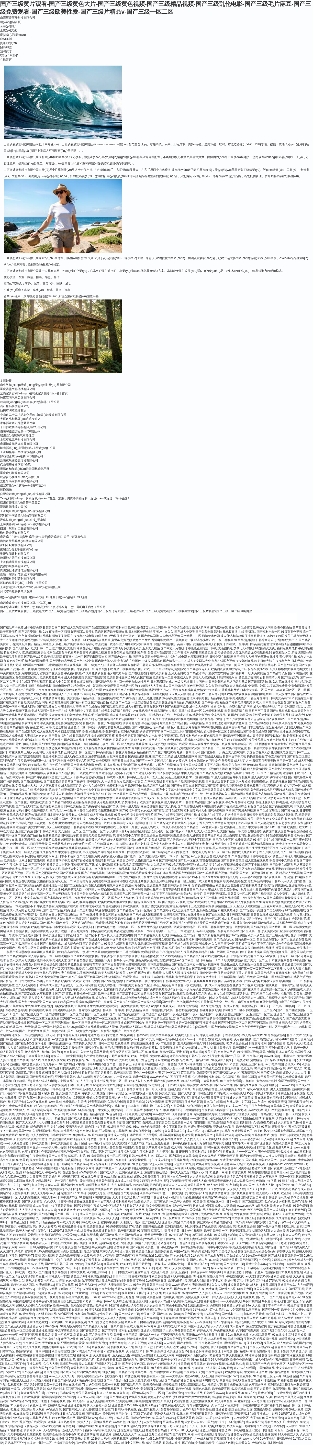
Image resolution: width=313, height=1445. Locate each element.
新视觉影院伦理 (301, 652)
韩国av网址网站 (169, 1135)
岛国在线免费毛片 (268, 939)
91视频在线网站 (100, 1422)
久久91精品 (181, 1255)
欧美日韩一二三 (41, 648)
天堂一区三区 (118, 1081)
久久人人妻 (219, 1284)
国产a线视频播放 (112, 981)
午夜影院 (207, 1110)
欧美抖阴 (210, 1052)
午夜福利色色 (281, 661)
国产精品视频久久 (263, 844)
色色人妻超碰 (95, 1401)
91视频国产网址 (221, 1060)
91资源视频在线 (241, 1388)
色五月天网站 (182, 1309)
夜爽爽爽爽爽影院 (205, 981)
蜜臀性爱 (278, 1126)
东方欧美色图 (221, 1143)
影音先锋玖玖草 (110, 1293)
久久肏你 (125, 1168)
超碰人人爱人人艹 (125, 1434)
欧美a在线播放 (92, 731)
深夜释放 (69, 1397)
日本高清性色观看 (274, 702)
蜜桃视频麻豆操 (126, 765)
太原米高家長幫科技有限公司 (19, 481)
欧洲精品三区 (192, 927)
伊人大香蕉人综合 (98, 1405)
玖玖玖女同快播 (234, 1293)
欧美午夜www (149, 1193)
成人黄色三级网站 (145, 740)
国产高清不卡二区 (128, 993)
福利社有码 (211, 1301)
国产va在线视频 (164, 814)
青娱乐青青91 (286, 1060)
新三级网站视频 (216, 844)
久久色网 (74, 1093)
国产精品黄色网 (279, 1372)
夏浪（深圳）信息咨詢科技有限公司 (23, 574)
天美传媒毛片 (227, 1251)
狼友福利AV (173, 1205)
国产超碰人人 (151, 1222)
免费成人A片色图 (131, 1305)
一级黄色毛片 (46, 989)
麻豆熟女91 (89, 1068)
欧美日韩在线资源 (185, 918)
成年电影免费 (33, 627)
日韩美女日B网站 (179, 885)
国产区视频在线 (70, 873)
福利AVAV (155, 1339)
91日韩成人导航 (175, 1085)
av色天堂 (184, 1359)
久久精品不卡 (122, 694)
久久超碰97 (71, 1052)
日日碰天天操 (88, 835)
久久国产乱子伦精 (11, 1251)
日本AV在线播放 (214, 1101)
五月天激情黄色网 (195, 1189)
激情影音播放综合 (156, 1172)
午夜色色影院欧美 (267, 1151)
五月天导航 (150, 1135)
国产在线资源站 (262, 893)
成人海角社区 (224, 1401)
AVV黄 (288, 1164)
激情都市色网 (211, 636)
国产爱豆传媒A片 (129, 1426)
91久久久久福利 (45, 690)
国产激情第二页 (252, 1201)
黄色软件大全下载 (88, 789)
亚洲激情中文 (9, 756)
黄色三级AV (78, 1276)
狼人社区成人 (191, 798)
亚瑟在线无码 (226, 973)
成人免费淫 (284, 1343)
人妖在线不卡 (66, 918)
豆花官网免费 (75, 1388)
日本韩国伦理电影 (140, 631)
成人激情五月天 (71, 785)
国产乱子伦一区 (235, 1056)
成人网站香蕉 (224, 1039)
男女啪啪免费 (67, 823)
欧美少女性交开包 (293, 1309)
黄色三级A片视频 (289, 889)
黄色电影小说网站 (159, 1397)
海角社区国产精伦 (252, 1064)
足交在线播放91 (261, 652)
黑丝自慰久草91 (234, 1343)
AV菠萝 (229, 1268)
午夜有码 (232, 1185)
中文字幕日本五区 (243, 1218)
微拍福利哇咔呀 (38, 1438)
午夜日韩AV (104, 1301)
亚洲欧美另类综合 (89, 1372)
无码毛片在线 (138, 873)
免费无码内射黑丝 (74, 1101)
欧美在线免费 (258, 731)
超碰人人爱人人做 (172, 1068)
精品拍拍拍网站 (295, 644)
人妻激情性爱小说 (120, 1284)
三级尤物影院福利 (202, 906)
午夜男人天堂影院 (93, 1093)
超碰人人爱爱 (291, 1235)
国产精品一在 (192, 935)
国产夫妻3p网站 (182, 1434)
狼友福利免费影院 (174, 669)
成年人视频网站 (117, 839)
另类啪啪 (155, 1185)
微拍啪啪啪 (23, 1351)
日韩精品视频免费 (231, 785)
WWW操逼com (20, 1401)
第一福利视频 (110, 1214)
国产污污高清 (196, 948)
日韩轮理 (66, 1201)
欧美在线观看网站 (82, 681)
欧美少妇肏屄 (217, 1426)
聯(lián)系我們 (9, 55)
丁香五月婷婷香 (78, 931)
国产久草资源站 (92, 769)
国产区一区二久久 (66, 1214)
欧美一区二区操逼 (70, 769)
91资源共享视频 (87, 1434)
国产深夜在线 (215, 802)
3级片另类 (209, 1064)
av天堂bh (216, 1264)
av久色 (54, 1193)
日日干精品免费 (153, 1226)
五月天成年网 (51, 1176)
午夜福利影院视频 (50, 640)
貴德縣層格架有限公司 (14, 566)
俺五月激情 (162, 1060)
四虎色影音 (106, 1289)
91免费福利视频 (213, 710)
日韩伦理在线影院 (137, 852)
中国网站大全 (92, 889)
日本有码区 (7, 1351)
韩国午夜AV (183, 1355)
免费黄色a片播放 (112, 856)
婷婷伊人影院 (286, 1251)
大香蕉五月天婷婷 (74, 1035)
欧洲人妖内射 (117, 1097)
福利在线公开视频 (88, 648)
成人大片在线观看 (220, 985)
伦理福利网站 (188, 735)
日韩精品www (198, 1272)
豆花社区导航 (185, 1418)
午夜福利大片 (281, 748)
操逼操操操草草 (285, 948)
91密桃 (140, 1297)
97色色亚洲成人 (33, 1172)
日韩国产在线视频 (158, 1284)
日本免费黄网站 (50, 698)
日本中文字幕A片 (103, 1201)
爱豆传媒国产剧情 (96, 977)
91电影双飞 (210, 1380)
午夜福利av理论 (23, 1293)
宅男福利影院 (286, 706)
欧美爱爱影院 (58, 727)
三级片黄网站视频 (146, 927)
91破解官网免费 (139, 1131)
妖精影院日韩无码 (139, 665)
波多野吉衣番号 (278, 798)
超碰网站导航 (110, 698)
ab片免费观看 (235, 1309)
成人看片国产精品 (205, 923)
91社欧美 (52, 1393)
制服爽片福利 (257, 1043)
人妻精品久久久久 (36, 735)
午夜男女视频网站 (164, 939)
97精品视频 (266, 1118)
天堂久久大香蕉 (184, 1164)
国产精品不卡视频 (11, 627)
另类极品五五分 (14, 1443)
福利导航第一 (27, 1097)
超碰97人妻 (104, 1393)
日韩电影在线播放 (263, 948)
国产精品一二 (146, 789)
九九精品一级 (296, 1330)
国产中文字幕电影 (168, 789)
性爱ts (272, 1430)
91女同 (23, 1135)
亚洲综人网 (140, 1301)
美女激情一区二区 (70, 831)
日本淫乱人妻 (115, 1139)
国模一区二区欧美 (138, 819)
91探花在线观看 (256, 1222)
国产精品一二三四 (175, 661)
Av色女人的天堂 (212, 827)
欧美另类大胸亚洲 (58, 864)
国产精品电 (45, 1214)
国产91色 (102, 1397)
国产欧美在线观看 (281, 864)
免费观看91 (217, 1305)
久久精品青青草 (260, 1334)
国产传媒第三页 (234, 1264)
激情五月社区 (156, 1176)
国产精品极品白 (68, 914)
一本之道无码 (198, 852)
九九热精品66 (217, 1339)
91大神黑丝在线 (67, 1131)
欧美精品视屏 (110, 789)
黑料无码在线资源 (73, 968)
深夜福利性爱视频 (174, 698)
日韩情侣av (63, 1097)
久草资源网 (111, 1264)
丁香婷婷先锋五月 (286, 640)
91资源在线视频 (164, 1388)
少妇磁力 (145, 1114)
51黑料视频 (85, 1110)
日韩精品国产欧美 (269, 1114)
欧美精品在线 (37, 765)
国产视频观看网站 (242, 1193)
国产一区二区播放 (271, 968)
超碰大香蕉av (246, 1147)
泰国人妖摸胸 (97, 885)
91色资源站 (241, 1060)
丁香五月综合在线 (196, 1264)
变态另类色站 (75, 1126)
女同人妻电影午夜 (67, 989)
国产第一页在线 (287, 760)
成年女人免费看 (199, 706)
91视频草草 (137, 1393)
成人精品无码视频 (280, 914)
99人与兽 (267, 1139)
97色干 (163, 1193)
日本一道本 (233, 1201)
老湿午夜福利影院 (52, 948)
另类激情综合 (37, 773)
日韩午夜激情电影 (205, 977)
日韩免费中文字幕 (128, 835)
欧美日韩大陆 (263, 661)
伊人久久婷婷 (40, 1193)
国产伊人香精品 (32, 1201)
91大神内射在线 (105, 827)
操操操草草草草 (149, 731)
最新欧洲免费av (200, 943)
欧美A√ (152, 1363)
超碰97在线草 (64, 1284)
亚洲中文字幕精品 (234, 727)
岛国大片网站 (201, 627)
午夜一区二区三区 (18, 848)
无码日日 (6, 1289)
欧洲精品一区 (174, 989)
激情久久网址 (206, 760)
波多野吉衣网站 (218, 673)
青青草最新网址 (212, 835)
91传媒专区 (66, 1064)
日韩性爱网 (204, 1093)
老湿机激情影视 (178, 1260)
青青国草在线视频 (143, 748)
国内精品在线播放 (119, 748)
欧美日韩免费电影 (162, 819)
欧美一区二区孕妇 (11, 898)
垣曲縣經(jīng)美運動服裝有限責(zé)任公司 (28, 448)
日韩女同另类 (73, 1056)
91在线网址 (56, 1322)
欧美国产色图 (268, 889)
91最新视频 (294, 1305)
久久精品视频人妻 (149, 935)
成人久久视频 (32, 1347)
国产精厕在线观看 (243, 794)
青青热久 (293, 1422)
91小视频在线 (216, 1043)
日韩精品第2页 (28, 918)
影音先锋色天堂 (137, 1339)
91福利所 (97, 1339)
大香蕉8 (255, 1418)
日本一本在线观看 (24, 748)
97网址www (190, 1293)
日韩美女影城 (259, 914)
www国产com (229, 1376)
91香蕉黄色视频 (291, 631)
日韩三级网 (234, 1339)
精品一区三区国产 (186, 881)
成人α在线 (14, 1172)
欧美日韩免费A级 (91, 1122)
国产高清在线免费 (189, 806)
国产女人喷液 (159, 844)
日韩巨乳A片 (159, 1197)
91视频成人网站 (217, 769)
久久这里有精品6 (110, 1068)
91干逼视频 (130, 1114)
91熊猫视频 (34, 1434)
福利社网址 (84, 1355)
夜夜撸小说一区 (73, 656)
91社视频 (72, 1122)
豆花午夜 (246, 1376)
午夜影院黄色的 (242, 1131)
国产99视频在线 (111, 723)
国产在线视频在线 (21, 902)
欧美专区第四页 (120, 1052)
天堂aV (32, 1260)
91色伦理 (139, 1284)
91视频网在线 (266, 1368)
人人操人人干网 (273, 1156)
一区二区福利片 (159, 852)
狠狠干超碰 (285, 1430)
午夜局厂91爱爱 (228, 1064)
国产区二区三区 (296, 690)
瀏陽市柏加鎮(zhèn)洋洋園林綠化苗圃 (24, 468)
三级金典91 (150, 1218)
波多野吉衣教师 (117, 665)
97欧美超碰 (93, 1260)
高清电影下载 (291, 773)
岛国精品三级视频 (15, 765)
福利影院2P (209, 1197)
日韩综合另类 (104, 681)
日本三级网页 (217, 952)
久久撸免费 (188, 1222)
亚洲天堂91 (91, 1039)
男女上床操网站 (133, 1064)
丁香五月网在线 (214, 765)
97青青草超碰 (97, 1101)
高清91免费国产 (206, 931)
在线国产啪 (230, 1139)
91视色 (75, 1072)
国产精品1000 (24, 1043)
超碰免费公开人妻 (97, 948)
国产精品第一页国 (251, 910)
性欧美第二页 (108, 1314)
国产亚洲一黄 (271, 1309)
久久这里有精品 (286, 1218)
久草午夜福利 (31, 1151)
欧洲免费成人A (19, 844)
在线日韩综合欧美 (248, 981)
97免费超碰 (27, 1168)
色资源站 (106, 1434)
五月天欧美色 (103, 1072)
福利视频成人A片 (122, 1347)
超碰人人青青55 (72, 1430)
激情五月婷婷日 (179, 906)
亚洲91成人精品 (283, 789)
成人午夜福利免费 (246, 902)
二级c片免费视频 (251, 898)
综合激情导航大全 (132, 1430)
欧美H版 (125, 1264)
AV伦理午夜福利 (86, 1443)
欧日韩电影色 (280, 802)
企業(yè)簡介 (8, 26)
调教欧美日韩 (199, 869)
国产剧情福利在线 (260, 681)
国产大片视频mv (298, 719)
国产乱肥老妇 (52, 781)
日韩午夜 (305, 1418)
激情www (91, 1388)
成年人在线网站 (199, 744)
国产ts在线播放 (142, 727)
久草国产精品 (263, 973)
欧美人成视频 (192, 835)
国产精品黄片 (300, 694)
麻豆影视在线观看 (181, 923)
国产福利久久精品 (73, 1185)
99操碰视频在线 (116, 1226)
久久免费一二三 (111, 1089)
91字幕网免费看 (277, 686)
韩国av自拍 (303, 1131)
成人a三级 (105, 1418)
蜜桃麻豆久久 (19, 1039)
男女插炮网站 (30, 723)
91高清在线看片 (121, 710)
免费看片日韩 (31, 964)
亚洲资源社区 (224, 1409)
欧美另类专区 (172, 1110)
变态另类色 (163, 1122)
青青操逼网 (42, 1072)
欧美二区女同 (30, 948)
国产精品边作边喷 (147, 956)
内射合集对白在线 (33, 740)
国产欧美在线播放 (123, 760)
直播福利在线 (119, 881)
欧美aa (72, 1110)
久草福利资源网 (182, 1114)
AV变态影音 (59, 1039)
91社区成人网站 (164, 1355)
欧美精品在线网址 (99, 640)
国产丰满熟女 (53, 898)
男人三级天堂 (303, 864)
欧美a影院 (269, 1284)
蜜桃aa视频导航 (51, 1052)
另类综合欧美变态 (114, 1143)
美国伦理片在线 (155, 856)
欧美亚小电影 (159, 1272)
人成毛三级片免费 (64, 644)
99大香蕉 (226, 1214)
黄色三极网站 (196, 686)
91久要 (175, 1301)
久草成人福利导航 (189, 1064)
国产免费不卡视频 (174, 902)
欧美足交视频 (137, 1397)
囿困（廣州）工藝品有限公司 (19, 528)
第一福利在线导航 (66, 1180)
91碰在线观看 (190, 1081)
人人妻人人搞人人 (211, 1293)
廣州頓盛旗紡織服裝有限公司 (19, 444)
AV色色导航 (54, 1409)
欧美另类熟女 (299, 669)
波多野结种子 (130, 802)
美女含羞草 (37, 1160)
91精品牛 (83, 1380)
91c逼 (111, 1126)
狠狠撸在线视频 (209, 860)
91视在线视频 (102, 1197)
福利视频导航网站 (86, 1314)
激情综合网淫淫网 (69, 1301)
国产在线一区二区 (150, 669)
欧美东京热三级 (235, 765)
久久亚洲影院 (156, 948)
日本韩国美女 (125, 985)
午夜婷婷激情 (67, 1210)
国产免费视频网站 (11, 715)
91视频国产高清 (172, 644)
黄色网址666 (38, 1405)
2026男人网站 (100, 1438)
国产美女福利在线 (60, 735)
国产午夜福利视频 (115, 769)
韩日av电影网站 (289, 1239)
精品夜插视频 (302, 977)
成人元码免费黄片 (91, 989)
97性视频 (199, 1276)
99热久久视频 (137, 1343)
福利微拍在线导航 (206, 1114)
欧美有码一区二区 (29, 1189)
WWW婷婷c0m (89, 1172)
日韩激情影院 (191, 1110)
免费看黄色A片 (77, 760)
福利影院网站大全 (195, 810)
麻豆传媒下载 (227, 923)
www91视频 (271, 1056)
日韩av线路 (66, 1393)
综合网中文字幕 (95, 1126)
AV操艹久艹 (12, 1372)
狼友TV (207, 1218)
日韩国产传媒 (68, 1363)
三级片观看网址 (152, 661)
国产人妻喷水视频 (54, 1085)
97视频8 (174, 1314)
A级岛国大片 (44, 1180)
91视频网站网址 (40, 1418)
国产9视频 (136, 1247)
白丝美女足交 (232, 1272)
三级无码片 (274, 1376)
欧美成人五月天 (196, 993)
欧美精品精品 (15, 814)
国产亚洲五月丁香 (67, 777)
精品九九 (119, 1205)
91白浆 (185, 1089)
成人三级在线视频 (256, 860)
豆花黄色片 (161, 1201)
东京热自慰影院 (139, 844)
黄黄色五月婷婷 (225, 823)
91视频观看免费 (212, 806)
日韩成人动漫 (163, 1347)
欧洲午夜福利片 (234, 1280)
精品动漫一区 (92, 698)
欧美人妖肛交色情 (141, 1081)
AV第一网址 (254, 1093)
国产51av (84, 1347)
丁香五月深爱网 (233, 719)
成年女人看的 (270, 981)
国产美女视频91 (71, 698)
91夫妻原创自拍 (301, 710)
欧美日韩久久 (152, 1214)
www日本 (55, 1101)
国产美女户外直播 (45, 902)
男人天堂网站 (212, 1210)
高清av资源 (255, 1110)
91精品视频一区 (198, 1305)
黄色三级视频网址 (250, 677)
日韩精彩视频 (57, 1401)
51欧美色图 (244, 1289)
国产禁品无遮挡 (210, 1068)
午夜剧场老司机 (199, 1284)
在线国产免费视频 (136, 690)
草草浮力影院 (77, 1156)
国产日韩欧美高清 (232, 860)
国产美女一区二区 (256, 960)
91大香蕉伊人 (19, 1405)
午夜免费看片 (91, 852)
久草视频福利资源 (53, 1060)
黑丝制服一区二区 (272, 989)
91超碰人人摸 (47, 1210)
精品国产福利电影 (231, 702)
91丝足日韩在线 (46, 1314)
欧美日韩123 (272, 1214)
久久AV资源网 (34, 1264)
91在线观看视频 (238, 1334)
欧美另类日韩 (43, 694)
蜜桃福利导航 (16, 1101)
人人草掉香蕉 (134, 889)
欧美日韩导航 (22, 1068)
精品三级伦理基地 (184, 864)
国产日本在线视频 (11, 752)
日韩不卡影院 (291, 1114)
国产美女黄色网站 (134, 1363)
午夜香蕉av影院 (230, 1160)
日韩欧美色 (283, 1438)
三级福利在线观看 (87, 918)
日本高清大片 (140, 869)
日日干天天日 (121, 1276)
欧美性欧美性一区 (216, 1230)
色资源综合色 (50, 1151)
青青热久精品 (223, 1434)
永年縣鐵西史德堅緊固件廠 (17, 423)
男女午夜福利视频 (21, 823)
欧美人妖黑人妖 (108, 973)
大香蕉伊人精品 (159, 1301)
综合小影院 (194, 1106)
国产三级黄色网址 (278, 935)
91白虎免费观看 (230, 1081)
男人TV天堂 (272, 1110)
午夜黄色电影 (214, 1372)
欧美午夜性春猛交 (235, 881)
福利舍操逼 (286, 1322)
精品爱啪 (22, 1309)
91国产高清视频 (272, 1418)
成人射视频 (89, 1409)
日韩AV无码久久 (282, 881)
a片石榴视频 (212, 1314)
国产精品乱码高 (59, 910)
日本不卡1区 (214, 1280)
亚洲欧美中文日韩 (295, 1401)
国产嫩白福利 (91, 806)
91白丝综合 (259, 1101)
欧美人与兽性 (107, 985)
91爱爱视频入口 (71, 889)
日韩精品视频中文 (60, 1043)
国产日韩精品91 (188, 898)
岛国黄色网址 (116, 652)
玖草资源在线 (282, 1388)
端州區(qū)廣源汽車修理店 (17, 435)
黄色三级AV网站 (117, 844)
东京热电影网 (128, 935)
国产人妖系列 (57, 1156)
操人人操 (217, 1268)
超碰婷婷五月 (131, 719)
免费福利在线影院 (159, 652)
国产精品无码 (138, 794)
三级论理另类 (263, 1409)
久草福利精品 (140, 1189)
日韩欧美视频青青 (61, 1143)
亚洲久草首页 (181, 1097)
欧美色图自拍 (283, 627)
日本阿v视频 (275, 1443)
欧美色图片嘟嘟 (41, 927)
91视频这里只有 (301, 698)
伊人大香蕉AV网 (49, 1226)
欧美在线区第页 (68, 902)
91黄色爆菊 (300, 1205)
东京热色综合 (67, 1422)
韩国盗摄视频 (44, 1355)
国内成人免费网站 (244, 852)
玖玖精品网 (140, 1185)
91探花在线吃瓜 (24, 1180)
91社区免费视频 (96, 1343)
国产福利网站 (64, 993)
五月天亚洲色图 (177, 1426)
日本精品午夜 (124, 1372)
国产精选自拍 (162, 823)
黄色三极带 (278, 1135)
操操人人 (83, 1422)
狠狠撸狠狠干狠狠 (110, 798)
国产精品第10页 (197, 673)
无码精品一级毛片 (164, 727)
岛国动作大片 (111, 1260)
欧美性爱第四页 (126, 735)
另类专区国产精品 (48, 981)
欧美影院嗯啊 (94, 631)
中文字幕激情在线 (70, 852)
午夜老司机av (45, 1284)
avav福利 (206, 1085)
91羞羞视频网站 (244, 640)
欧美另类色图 (152, 1384)
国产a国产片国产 (51, 923)
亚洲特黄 (173, 1230)
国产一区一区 (163, 918)
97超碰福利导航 (179, 1235)
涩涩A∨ (98, 1376)
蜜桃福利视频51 (179, 794)
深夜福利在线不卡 (189, 877)
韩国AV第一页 (69, 1151)
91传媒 (64, 1164)
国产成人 (274, 1255)
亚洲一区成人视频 (27, 852)
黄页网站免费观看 (104, 686)
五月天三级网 (198, 1426)
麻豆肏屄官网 (237, 769)
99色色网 (173, 1081)
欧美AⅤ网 (83, 1210)
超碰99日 (6, 1180)
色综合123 (259, 1443)
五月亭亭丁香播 (259, 710)
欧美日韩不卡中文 (58, 860)
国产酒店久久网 (14, 1326)
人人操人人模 (236, 1189)
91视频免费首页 (291, 1272)
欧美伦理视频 (15, 931)
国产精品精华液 (277, 673)
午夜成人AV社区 (101, 1205)
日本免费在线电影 (235, 1384)
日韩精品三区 (16, 1222)
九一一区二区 (245, 1151)
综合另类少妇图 (275, 1422)
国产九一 (262, 1297)
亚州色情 (80, 1143)
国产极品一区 (9, 981)
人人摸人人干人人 (196, 1139)
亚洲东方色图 (110, 1035)
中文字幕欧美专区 (66, 1330)
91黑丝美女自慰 (292, 1226)
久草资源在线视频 (25, 1139)
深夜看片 (160, 1260)
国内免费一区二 (245, 939)
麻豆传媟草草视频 (156, 943)
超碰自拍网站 (271, 1268)
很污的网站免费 (148, 877)
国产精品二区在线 (60, 802)
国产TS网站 (93, 1297)
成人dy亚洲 (224, 1368)
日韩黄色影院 (224, 1413)
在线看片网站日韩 (18, 810)
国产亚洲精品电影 (82, 765)
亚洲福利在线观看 (291, 931)
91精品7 (154, 1405)
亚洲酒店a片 (35, 1326)
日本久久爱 (162, 1106)
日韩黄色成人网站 (32, 1118)
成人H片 (255, 1284)
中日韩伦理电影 (130, 952)
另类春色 (244, 1168)
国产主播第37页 (99, 960)
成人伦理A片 (195, 1131)
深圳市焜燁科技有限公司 (16, 545)
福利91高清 (92, 1430)
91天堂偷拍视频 (199, 777)
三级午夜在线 (101, 1239)
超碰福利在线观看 (73, 839)
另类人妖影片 (15, 960)
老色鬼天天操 (224, 760)
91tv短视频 (140, 1405)
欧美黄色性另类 (113, 690)
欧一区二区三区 (117, 1156)
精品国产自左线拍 (166, 710)
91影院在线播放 (283, 681)
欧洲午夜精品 (76, 1060)
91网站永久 (212, 1131)
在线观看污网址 (47, 856)
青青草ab (212, 1160)
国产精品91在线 (258, 723)
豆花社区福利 (179, 1272)
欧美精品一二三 (163, 677)
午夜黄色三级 (119, 1210)
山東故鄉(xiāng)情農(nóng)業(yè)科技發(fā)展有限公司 (35, 385)
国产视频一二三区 (286, 839)
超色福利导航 (293, 819)
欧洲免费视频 (257, 673)
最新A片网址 (284, 1147)
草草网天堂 (101, 1052)
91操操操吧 (157, 1351)
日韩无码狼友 (230, 1068)
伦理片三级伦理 (71, 1251)
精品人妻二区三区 (44, 1359)
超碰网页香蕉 (106, 735)
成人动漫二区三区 (76, 756)
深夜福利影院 (189, 973)
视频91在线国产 (116, 1368)
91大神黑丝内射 (81, 686)
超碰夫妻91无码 (105, 636)
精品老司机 (242, 1322)
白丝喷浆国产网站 (175, 914)
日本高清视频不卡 (24, 906)
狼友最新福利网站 (261, 1243)
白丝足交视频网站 (23, 1218)
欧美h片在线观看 (66, 848)
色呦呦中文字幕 (266, 1180)
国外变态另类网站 (252, 1197)
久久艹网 (242, 1243)
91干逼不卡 (261, 1068)
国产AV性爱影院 (292, 1268)
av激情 (173, 1197)
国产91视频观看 (298, 673)
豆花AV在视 (158, 1230)
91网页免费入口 (70, 1068)
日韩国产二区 (122, 893)
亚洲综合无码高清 (147, 898)
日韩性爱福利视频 (217, 948)
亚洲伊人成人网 (164, 1413)
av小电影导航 (274, 1064)
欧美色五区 (154, 1297)
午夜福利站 (302, 1185)
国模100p (176, 1368)
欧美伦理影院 (40, 669)
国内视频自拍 (272, 952)
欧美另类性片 (238, 698)
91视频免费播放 (256, 1293)
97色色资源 (208, 1226)
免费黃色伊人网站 (197, 1297)
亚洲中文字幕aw (256, 1264)
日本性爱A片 (124, 1272)
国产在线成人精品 (210, 756)
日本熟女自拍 (204, 1039)
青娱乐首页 (90, 1251)
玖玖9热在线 (54, 1106)
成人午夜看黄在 (181, 968)
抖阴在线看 (7, 1122)
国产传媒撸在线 (248, 665)
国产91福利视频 (129, 810)
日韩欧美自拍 (39, 1143)
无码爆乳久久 (217, 1239)
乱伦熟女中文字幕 (206, 690)
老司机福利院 (178, 1056)
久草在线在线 (240, 856)
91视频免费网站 (40, 1047)
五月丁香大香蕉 (180, 1076)
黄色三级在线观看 (177, 777)
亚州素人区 (102, 1363)
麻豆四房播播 (302, 1393)
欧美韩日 (287, 1110)
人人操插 (169, 1343)
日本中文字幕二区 (252, 690)
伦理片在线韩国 (95, 844)
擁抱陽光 (6, 489)
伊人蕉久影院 (216, 1185)
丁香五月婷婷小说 (238, 844)
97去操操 (64, 1293)
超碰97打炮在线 (140, 1438)
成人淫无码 (61, 1239)
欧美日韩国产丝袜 (192, 889)
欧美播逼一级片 (131, 1214)
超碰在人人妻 (91, 1089)
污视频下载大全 (64, 1443)
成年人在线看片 (25, 889)
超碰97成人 (163, 1268)
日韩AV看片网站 (109, 1443)
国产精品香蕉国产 (76, 939)
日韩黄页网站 (9, 1247)
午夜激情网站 (38, 1156)
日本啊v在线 (211, 1147)
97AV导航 (135, 1226)
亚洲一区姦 (286, 1176)
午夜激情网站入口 (273, 1301)
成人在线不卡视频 (267, 1193)
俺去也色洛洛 (296, 1326)
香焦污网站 (228, 1147)
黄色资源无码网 (292, 964)
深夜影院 (299, 1093)
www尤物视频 (201, 1397)
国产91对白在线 (275, 735)
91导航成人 (200, 1309)
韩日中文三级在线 (133, 1443)
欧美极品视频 (47, 1334)
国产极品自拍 (100, 702)
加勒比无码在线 (244, 648)
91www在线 (286, 1085)
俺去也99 (225, 1430)
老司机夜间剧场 (173, 1297)
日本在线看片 (52, 819)
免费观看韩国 (101, 881)
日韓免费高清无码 (78, 715)
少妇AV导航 (187, 1409)
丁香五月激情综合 (168, 893)
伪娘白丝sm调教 (142, 1289)
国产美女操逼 (168, 806)
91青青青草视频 (269, 902)
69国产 (241, 1089)
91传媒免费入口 (300, 1247)
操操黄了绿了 (153, 1110)
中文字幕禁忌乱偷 (60, 1205)
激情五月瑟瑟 (125, 1297)
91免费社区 (241, 1418)
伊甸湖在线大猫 (257, 765)
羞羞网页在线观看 (43, 952)
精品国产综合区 (258, 806)
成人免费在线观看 (133, 744)
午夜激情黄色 (16, 1268)
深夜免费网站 (9, 1135)
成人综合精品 (37, 956)
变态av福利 (175, 1168)
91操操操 (286, 1151)
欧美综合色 (50, 1434)
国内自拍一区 (303, 881)
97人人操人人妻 (107, 1218)
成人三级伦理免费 (150, 698)
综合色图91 (43, 1114)
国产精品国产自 (194, 956)
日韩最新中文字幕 (61, 1243)
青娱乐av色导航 (196, 1334)
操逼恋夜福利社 (200, 1351)
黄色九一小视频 (143, 1072)
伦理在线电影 (280, 752)
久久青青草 (34, 1176)
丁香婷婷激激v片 (261, 856)
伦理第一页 (235, 1239)
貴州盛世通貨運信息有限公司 (19, 570)
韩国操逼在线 (22, 1301)
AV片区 (191, 1347)
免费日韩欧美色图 (201, 652)
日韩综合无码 (264, 640)
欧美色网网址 (138, 1210)
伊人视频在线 (235, 1355)
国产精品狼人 (267, 923)
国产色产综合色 (288, 665)
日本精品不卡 (171, 781)
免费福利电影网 (117, 785)
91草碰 (265, 1126)
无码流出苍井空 (48, 1260)
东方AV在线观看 (244, 1368)
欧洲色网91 (140, 1076)
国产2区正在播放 (32, 781)
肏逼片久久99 (299, 1106)
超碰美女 (37, 1185)
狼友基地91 (288, 1160)
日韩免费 (238, 1430)
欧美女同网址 (108, 914)
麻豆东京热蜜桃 (213, 1106)
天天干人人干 (61, 997)
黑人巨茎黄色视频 (224, 848)
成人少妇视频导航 (76, 677)
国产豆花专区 (37, 864)
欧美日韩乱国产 (38, 910)
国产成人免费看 (184, 631)
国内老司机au (159, 1189)
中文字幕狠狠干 (286, 1368)
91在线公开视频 (91, 1176)
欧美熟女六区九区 (181, 981)
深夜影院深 (275, 1264)
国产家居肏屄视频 (244, 810)
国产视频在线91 (54, 1126)
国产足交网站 (52, 1413)
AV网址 (271, 1122)
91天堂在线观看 (114, 943)
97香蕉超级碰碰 (297, 831)
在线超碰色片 (223, 1418)
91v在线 (250, 1393)
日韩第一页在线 (96, 727)
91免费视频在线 (258, 1172)
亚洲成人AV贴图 (224, 1126)
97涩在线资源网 (50, 1426)
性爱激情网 (76, 1047)
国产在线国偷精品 (11, 702)
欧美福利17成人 (123, 823)
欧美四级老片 (76, 844)
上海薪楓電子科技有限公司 (17, 439)
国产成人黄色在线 (79, 1118)
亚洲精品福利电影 (238, 993)
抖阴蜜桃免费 (299, 1197)
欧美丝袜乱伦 (43, 973)
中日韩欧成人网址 (88, 1222)
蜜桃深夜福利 (110, 1222)
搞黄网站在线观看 (120, 977)
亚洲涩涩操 (234, 1438)
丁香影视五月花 (41, 681)
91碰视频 (151, 1064)
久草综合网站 (258, 1384)
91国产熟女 (253, 1309)
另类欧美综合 (168, 1093)
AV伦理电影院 (275, 1314)
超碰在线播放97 (114, 1339)
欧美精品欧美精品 (195, 952)
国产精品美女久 (47, 706)
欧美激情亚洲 (144, 1251)
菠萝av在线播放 (32, 1297)
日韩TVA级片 (28, 1339)
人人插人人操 (85, 1397)
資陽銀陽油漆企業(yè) (14, 506)
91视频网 (122, 1131)
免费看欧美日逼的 (16, 1156)
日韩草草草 (302, 1118)
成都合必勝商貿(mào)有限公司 (20, 477)
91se (136, 1126)
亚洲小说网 (101, 1081)
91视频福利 (14, 1384)
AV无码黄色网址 (290, 848)
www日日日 (107, 1272)
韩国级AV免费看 (133, 1147)
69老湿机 (84, 1247)
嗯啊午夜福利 (82, 694)
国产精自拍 (218, 1347)
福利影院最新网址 (99, 1276)
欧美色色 (215, 1151)
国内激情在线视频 (85, 810)
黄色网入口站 (60, 1072)
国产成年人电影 (147, 735)
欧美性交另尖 (282, 1276)
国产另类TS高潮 (29, 1255)
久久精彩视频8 (227, 977)
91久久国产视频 (141, 677)
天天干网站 (166, 1047)
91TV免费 (76, 1264)
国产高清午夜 (227, 981)
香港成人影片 (183, 677)
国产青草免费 (108, 918)
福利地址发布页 (128, 1330)
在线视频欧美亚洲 (217, 956)
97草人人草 (121, 1418)
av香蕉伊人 (237, 1093)
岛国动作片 (175, 1280)
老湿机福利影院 (51, 1397)
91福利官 (249, 1081)
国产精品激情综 (17, 956)
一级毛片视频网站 (208, 964)
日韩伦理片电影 (126, 877)
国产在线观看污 (25, 731)
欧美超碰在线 (160, 1276)
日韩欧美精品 (73, 806)
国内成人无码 (48, 769)
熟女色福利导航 (256, 1280)
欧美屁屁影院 (107, 835)
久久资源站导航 (10, 1151)
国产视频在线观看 (227, 873)
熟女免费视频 (155, 1205)
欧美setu (136, 1218)
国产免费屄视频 (154, 989)
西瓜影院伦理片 (71, 731)
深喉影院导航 (141, 864)
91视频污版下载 (20, 669)
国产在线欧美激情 (64, 648)
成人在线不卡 (254, 1422)
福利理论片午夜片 (11, 760)
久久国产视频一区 (223, 943)
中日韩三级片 (184, 1438)
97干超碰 (280, 1243)
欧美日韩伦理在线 (258, 802)
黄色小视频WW (176, 1305)
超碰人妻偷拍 (215, 1276)
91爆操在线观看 (177, 744)
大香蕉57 (10, 1093)
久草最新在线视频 (109, 802)
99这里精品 (153, 1443)
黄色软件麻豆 (278, 781)
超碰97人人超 (136, 1205)
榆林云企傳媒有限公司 (14, 532)
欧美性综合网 (49, 964)
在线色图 (176, 1372)
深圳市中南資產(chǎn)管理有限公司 (23, 515)
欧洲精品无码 (229, 877)
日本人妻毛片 (284, 1052)
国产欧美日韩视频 (204, 968)
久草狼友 (143, 1197)
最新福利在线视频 (40, 636)
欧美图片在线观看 (238, 694)
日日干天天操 (39, 844)
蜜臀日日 (52, 1164)
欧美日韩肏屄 (290, 952)
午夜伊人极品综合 (261, 1347)
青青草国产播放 (285, 1347)
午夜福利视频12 (17, 864)
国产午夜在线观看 (150, 973)
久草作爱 (217, 1405)
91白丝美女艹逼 (160, 869)
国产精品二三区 (191, 636)
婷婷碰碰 (182, 1322)
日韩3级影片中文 (60, 1135)
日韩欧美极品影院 (282, 715)
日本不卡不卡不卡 (274, 1305)
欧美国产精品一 (227, 831)
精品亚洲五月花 (158, 690)
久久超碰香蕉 (102, 1355)
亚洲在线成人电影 (44, 1081)
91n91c (273, 1322)
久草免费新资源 (96, 673)
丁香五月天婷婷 (216, 694)
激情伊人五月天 (62, 694)
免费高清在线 (119, 948)
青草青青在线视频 (286, 744)
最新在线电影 (268, 665)
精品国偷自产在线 (263, 869)
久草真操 (175, 1189)
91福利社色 (252, 1355)
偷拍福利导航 (278, 777)
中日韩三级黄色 (130, 1268)
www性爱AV (180, 1284)
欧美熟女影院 (203, 665)
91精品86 (22, 1126)
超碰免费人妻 (296, 1135)
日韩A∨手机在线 (126, 1409)
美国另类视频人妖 (258, 752)
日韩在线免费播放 (124, 752)
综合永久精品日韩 (101, 893)
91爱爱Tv (57, 1230)
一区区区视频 (28, 1334)
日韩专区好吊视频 (191, 1247)
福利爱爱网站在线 (127, 1201)
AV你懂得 (19, 1260)
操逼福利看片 (219, 706)
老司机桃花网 (120, 1438)
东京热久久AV (109, 1251)
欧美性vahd (286, 1185)
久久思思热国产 (154, 1305)
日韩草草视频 (41, 1351)
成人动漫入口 (85, 927)
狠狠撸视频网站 (74, 631)
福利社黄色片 (255, 918)
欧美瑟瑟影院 (123, 1072)
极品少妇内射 (304, 715)
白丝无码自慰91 (296, 1314)
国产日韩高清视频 (100, 752)
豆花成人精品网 (173, 1422)
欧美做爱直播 (221, 1388)
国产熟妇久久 (216, 1422)
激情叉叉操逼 (61, 636)
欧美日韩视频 (127, 1230)
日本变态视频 (237, 1172)
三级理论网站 (159, 694)
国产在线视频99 (168, 765)
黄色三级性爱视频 (238, 927)
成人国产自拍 (118, 968)
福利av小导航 (70, 1218)
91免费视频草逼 (17, 773)
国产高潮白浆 (27, 993)
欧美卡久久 (294, 1043)
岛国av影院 (110, 1060)
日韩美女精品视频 (194, 802)
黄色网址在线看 (178, 943)
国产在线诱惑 (167, 752)
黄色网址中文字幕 (178, 848)
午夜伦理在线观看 (58, 765)
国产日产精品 (9, 719)
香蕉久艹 (43, 1230)
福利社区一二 (64, 881)
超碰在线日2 (82, 1201)
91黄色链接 (75, 1147)
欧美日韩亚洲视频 (164, 702)
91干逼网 (101, 1305)
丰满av (31, 1443)
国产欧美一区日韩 (193, 960)
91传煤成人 (159, 1264)
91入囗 (84, 1339)
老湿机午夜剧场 (37, 1089)
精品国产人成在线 (158, 785)
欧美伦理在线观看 (171, 927)
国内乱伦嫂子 (122, 681)
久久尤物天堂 (279, 1230)
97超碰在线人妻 (46, 1293)
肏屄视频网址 (179, 1160)
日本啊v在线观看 (296, 1156)
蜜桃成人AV (292, 1064)
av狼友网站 (136, 1093)
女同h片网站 (88, 1151)
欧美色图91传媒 (191, 1314)
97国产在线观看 (166, 748)
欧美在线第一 (300, 740)
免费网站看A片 (147, 765)
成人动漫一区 (292, 785)
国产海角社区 (129, 1193)
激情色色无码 (202, 1388)
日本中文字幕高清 (97, 869)
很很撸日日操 (277, 765)
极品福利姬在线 (258, 669)
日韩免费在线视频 (221, 656)
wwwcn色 (119, 1422)
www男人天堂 (154, 1239)
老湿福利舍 (272, 1272)
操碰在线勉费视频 (40, 686)
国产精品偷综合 (94, 1114)
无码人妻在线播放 (250, 877)
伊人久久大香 (219, 1326)
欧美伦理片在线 (139, 881)
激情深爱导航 (275, 644)
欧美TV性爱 (299, 1201)
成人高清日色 (16, 1368)
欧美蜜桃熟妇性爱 (147, 1401)
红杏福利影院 (298, 918)
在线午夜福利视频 (181, 690)
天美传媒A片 (274, 1164)
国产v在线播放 (89, 914)
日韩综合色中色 (140, 1418)
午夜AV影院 (53, 1172)
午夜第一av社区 (228, 1197)
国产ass (35, 1060)
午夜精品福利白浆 (72, 1260)
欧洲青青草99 (169, 1318)
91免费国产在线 (10, 948)
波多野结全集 (97, 756)
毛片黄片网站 (302, 914)
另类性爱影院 (227, 1226)
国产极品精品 (259, 927)
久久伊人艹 (51, 1201)
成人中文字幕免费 (43, 848)
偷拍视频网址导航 (54, 1347)
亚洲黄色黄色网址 (131, 1172)
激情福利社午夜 (136, 652)
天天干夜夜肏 (16, 1434)
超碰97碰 (105, 1243)
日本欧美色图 (223, 1047)
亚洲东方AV (274, 1401)
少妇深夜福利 (284, 1118)
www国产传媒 (199, 1118)
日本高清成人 (46, 985)
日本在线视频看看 (280, 960)
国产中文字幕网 (252, 827)
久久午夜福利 (180, 652)
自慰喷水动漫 (287, 823)
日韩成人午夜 (200, 1097)
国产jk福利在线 (10, 781)
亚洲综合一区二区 (209, 918)
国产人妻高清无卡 (266, 823)
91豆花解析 (232, 1405)
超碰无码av (76, 1309)
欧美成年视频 (216, 1363)
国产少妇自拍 (277, 1043)
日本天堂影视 (180, 869)
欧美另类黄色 (82, 881)
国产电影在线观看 (131, 644)
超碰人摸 (174, 1089)
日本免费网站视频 (117, 873)
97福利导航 (134, 1318)
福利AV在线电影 (257, 1089)
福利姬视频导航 (287, 648)
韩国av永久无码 (198, 1326)
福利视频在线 (265, 1218)
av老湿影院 (241, 1401)
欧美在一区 (148, 1314)
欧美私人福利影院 (77, 814)
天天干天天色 (141, 1264)
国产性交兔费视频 (157, 906)
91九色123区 (136, 1143)
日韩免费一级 (208, 973)
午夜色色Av (229, 1168)
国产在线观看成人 (52, 943)
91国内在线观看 (40, 1039)
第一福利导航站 (37, 1268)
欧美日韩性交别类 (118, 677)
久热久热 (280, 1330)
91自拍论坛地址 (265, 648)
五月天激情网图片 (100, 1334)
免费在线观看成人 (198, 902)
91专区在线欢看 (37, 1101)
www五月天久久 (59, 1376)
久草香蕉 (288, 1214)
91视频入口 (92, 1309)
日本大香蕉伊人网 (37, 1056)
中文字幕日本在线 (160, 873)
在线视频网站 (247, 631)
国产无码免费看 (25, 985)
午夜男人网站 (249, 1318)
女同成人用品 (293, 727)
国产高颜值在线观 (281, 806)
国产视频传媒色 (298, 1101)
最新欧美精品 (51, 835)
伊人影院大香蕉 (40, 1380)
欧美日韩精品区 (172, 935)
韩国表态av (97, 1368)
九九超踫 (134, 1106)
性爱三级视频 (208, 1430)
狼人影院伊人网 (258, 1230)
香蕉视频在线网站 (61, 1139)
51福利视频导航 (46, 1168)
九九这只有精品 (265, 1247)
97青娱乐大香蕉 (79, 1438)
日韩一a (148, 1089)
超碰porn (169, 1322)
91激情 (42, 1139)
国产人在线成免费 (292, 939)
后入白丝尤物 (121, 1355)
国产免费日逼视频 (86, 1243)
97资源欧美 (251, 1239)
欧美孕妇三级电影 (36, 760)
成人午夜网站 (134, 706)
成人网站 (177, 1147)
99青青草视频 (277, 1101)
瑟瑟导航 (267, 1330)
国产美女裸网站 (274, 910)
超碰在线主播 (246, 848)
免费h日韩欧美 (205, 1443)
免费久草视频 (9, 918)
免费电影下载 (301, 731)
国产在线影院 (97, 677)
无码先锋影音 (52, 1430)
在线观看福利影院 (97, 968)
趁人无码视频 (238, 686)
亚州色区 (250, 1339)
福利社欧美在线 (226, 968)
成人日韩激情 (104, 864)
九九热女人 (50, 1064)
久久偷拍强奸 (128, 698)
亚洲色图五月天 (151, 719)
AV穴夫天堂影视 (212, 1056)
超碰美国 (96, 1380)
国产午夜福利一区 (83, 669)
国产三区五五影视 (73, 819)
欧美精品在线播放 (276, 885)
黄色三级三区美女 (27, 677)
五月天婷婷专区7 (160, 1434)
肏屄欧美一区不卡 (269, 1076)
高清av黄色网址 (135, 885)
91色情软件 (297, 1230)
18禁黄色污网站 (95, 839)
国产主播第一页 (211, 752)
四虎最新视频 (31, 652)
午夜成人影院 (214, 889)
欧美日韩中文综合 (281, 860)
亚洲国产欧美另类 (194, 1339)
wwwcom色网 (246, 1205)
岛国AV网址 (192, 1376)
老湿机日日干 (144, 823)
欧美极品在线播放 (90, 848)
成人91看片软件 (244, 1180)
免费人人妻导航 (225, 1205)
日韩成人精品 (209, 798)
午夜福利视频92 (74, 673)
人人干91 (86, 1081)
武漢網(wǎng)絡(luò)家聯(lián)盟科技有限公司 (30, 402)
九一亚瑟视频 (299, 1384)
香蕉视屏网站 (103, 1189)
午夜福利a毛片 (198, 1151)
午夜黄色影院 (131, 1068)
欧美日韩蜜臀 (55, 1160)
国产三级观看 (37, 860)
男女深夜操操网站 (259, 881)
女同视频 (79, 1097)
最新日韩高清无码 (188, 752)
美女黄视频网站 (168, 735)
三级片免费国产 (37, 1368)
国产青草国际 (150, 636)
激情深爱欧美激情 (51, 806)
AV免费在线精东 (49, 1251)
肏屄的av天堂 (70, 1339)
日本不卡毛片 (67, 856)
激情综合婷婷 (284, 844)
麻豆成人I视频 (133, 1326)
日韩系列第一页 (123, 740)
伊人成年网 (32, 1052)
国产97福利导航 (270, 1072)
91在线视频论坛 (276, 835)
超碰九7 (82, 1334)
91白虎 (124, 1218)
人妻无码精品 (241, 652)
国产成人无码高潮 (73, 627)
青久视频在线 (288, 656)
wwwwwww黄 (9, 1334)
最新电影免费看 (151, 993)
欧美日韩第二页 (141, 715)
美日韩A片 (276, 1397)
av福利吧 (285, 1201)
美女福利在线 (245, 661)
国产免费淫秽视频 (37, 931)
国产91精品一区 (155, 848)
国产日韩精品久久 (225, 1072)
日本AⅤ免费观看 (73, 1413)
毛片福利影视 (100, 715)
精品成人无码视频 (291, 873)
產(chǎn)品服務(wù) (13, 34)
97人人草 (58, 1114)
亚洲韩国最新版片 (154, 1118)
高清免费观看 (303, 943)
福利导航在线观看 (93, 923)
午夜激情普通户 (248, 1072)
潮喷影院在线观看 (36, 715)
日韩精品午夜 (70, 835)
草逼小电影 (266, 1052)
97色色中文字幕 (17, 1060)
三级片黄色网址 (34, 752)
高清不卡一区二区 (219, 852)
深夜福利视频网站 (134, 1085)
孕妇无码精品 (61, 893)
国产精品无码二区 (27, 806)
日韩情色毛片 (86, 1359)
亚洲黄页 (182, 1052)
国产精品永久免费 (298, 702)
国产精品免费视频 (24, 989)
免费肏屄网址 (297, 686)
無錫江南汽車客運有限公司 (17, 397)
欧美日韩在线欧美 (171, 835)
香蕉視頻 (60, 1110)
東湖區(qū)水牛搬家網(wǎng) (19, 549)
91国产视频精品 (194, 644)
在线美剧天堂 (40, 810)
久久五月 (299, 1139)
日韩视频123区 (68, 1197)
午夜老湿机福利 (210, 1035)
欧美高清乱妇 (18, 827)
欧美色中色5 (67, 1434)
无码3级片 (94, 1143)
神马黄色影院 (104, 1180)
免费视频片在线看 (67, 906)
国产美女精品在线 (182, 785)
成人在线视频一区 (75, 665)
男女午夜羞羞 (21, 877)
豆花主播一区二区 (11, 802)
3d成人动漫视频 (221, 777)
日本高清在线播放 (159, 964)
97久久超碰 (120, 1393)
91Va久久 (271, 1201)
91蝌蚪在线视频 (211, 727)
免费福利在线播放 (129, 661)
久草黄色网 (111, 1118)
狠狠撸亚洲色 (194, 731)
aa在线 (213, 1260)
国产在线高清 (250, 989)
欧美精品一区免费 (250, 964)
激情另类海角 (117, 1343)
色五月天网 (254, 1210)
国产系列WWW (87, 1418)
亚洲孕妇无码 (12, 665)
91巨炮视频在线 (48, 1339)
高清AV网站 (167, 1052)
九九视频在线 (165, 1151)
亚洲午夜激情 (180, 852)
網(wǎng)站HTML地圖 (72, 597)
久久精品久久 (48, 852)
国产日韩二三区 (299, 752)
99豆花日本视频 (202, 1235)
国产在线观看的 (138, 673)
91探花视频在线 (175, 948)
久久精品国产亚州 (289, 1122)
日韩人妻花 (217, 1297)
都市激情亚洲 (265, 1147)
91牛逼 (81, 1193)
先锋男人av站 (25, 1114)
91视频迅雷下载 (71, 748)
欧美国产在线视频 (151, 802)
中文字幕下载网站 (24, 856)
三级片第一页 (125, 827)
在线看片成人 (253, 702)
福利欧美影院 (217, 869)
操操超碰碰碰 (256, 756)
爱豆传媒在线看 (14, 1322)
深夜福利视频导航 (37, 661)
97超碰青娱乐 (268, 1085)
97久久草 (148, 1268)
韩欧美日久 (11, 1393)
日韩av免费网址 (139, 1156)
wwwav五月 (301, 1147)
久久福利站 (95, 1351)
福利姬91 (215, 1076)
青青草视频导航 (221, 1097)
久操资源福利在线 (44, 1131)
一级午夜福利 (174, 769)
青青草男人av (280, 1172)
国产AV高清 (182, 1289)
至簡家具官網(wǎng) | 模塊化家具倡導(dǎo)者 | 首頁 (34, 393)
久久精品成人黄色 (94, 1326)
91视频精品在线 (17, 794)
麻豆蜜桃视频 (149, 806)
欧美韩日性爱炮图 (25, 1235)
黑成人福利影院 (287, 814)
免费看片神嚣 (257, 686)
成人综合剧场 (56, 1388)
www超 (300, 1214)
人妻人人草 (52, 1185)
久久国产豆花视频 (244, 1097)
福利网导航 (72, 1160)
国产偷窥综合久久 (198, 669)
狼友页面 (113, 1193)
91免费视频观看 (274, 1035)
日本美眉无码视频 (238, 914)
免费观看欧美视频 (24, 881)
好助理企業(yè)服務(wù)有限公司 (21, 456)
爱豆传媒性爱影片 (153, 1426)
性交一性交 (39, 1401)
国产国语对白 (144, 1255)
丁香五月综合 (266, 943)
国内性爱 (40, 1043)
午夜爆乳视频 (241, 777)
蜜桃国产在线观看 (51, 673)
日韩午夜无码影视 (122, 960)
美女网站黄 (130, 1047)
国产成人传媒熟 (186, 1047)
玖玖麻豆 (131, 1322)
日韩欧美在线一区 (133, 906)
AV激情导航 (125, 1309)
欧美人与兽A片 (26, 1230)
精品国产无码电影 (184, 873)
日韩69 (239, 1268)
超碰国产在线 (19, 1064)
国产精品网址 (57, 844)
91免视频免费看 (52, 1189)
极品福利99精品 (171, 798)
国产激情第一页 (187, 1343)
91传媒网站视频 (247, 1052)
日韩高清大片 (271, 677)
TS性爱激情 (79, 1293)
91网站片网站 (85, 1426)
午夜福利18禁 (146, 1151)
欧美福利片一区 (151, 902)
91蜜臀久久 (242, 1443)
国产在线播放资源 (36, 802)
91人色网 (197, 1255)
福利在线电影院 (231, 989)
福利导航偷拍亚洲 (246, 1118)
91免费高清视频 (102, 773)
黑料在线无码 (174, 810)
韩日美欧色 (109, 1309)
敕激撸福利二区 (53, 756)
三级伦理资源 (180, 715)
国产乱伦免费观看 (99, 760)
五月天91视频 (33, 1384)
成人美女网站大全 (199, 661)
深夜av (48, 1239)
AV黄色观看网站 (273, 898)
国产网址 (175, 1156)
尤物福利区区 (46, 881)
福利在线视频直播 (225, 631)
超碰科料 (110, 1230)
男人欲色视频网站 (61, 798)
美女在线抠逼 (71, 1384)
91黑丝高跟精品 (189, 1384)
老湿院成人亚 (55, 794)
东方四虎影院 (301, 893)
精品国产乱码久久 (63, 1380)
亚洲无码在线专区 (157, 923)
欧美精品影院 (53, 656)
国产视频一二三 (232, 1314)
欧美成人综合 (283, 1139)
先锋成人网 (126, 1060)
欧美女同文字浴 (138, 968)
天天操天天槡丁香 (156, 1235)
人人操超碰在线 (29, 1197)
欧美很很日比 (217, 1334)
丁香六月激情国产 (227, 814)
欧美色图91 (40, 1068)
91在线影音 (20, 1413)
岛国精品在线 (163, 760)
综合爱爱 (193, 1085)
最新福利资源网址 (298, 735)
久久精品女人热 (50, 869)
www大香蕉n (174, 1376)
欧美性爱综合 (121, 1239)
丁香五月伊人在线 (268, 852)
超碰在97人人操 (205, 1368)
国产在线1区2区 (276, 719)
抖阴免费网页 (141, 1168)
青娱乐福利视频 (178, 1118)
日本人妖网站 (281, 694)
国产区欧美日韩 (250, 931)
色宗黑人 (35, 1064)
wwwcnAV (108, 1297)
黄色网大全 (131, 1388)
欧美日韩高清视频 (254, 644)
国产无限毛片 (21, 648)
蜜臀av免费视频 (121, 640)
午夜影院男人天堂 (152, 1376)
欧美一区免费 (256, 819)
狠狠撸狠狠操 (110, 952)
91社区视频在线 (263, 839)
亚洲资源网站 (238, 1230)
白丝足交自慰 (293, 1397)
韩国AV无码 (182, 1251)
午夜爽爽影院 (171, 719)
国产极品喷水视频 (168, 773)
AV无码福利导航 (200, 1322)
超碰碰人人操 (279, 1289)
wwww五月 (301, 1164)
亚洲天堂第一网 (256, 1430)
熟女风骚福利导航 (50, 1235)
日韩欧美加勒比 (134, 981)
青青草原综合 (132, 723)
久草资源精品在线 (11, 1264)
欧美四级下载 (199, 985)
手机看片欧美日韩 (76, 652)
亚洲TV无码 (254, 1343)
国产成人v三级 (150, 798)
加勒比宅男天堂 (254, 1314)
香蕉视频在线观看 (31, 1422)
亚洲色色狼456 (121, 1405)
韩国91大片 (294, 1035)
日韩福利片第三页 (225, 665)
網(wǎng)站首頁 (10, 22)
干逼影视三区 (251, 773)
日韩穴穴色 (115, 1326)
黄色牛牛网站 (141, 640)
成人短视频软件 (152, 914)
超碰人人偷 (199, 1180)
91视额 (226, 1131)
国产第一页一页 (248, 968)
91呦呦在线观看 (66, 1247)
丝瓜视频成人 (284, 977)
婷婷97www (186, 1039)
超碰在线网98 (235, 1393)
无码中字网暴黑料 (200, 839)
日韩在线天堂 (101, 710)
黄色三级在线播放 (267, 656)
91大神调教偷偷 (17, 1243)
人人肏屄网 (258, 1401)
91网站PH (215, 1272)
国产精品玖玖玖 (131, 1384)
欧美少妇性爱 (128, 973)
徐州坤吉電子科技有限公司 (17, 558)
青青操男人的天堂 (85, 1043)
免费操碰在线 (140, 694)
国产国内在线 (290, 810)
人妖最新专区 (296, 1363)
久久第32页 (254, 1056)
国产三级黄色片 (81, 773)
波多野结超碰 (161, 665)
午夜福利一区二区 (167, 1072)
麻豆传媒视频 (204, 1243)
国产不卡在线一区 (115, 1380)
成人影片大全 (243, 760)
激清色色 (90, 1147)
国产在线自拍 (91, 706)
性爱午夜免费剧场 (200, 1126)
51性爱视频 (178, 1106)
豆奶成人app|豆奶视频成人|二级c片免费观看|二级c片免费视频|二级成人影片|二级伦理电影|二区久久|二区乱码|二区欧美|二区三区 (223, 1006)
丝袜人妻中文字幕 (238, 1101)
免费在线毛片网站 (241, 706)
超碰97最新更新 (123, 1243)
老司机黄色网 (196, 1185)
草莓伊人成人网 (274, 1210)
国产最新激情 (196, 844)
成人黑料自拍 (222, 856)
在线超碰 (61, 1093)
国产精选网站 (162, 910)
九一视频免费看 (54, 1297)
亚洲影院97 (302, 1176)
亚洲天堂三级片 (299, 798)
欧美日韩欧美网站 (213, 927)
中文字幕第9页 (34, 898)
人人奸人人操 (292, 968)
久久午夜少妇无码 (170, 740)
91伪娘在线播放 (236, 1043)
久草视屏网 (270, 1176)
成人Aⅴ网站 (285, 1318)
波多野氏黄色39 (238, 1284)
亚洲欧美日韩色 (65, 1076)
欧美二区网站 (71, 923)
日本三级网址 (159, 681)
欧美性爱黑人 (257, 740)
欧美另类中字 (125, 860)
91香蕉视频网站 (228, 690)
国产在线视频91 (301, 748)
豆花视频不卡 (100, 1347)
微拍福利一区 (120, 1110)
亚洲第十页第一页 (128, 636)
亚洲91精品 (34, 1363)
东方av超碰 (84, 1076)
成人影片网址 (18, 910)
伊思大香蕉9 (34, 1280)
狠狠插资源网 (193, 1393)
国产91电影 (78, 1351)
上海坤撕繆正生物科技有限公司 (20, 452)
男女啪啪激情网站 (235, 819)
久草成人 (166, 1401)
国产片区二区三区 (280, 927)
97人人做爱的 (39, 1135)
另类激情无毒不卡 (221, 1118)
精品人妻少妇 (25, 1276)
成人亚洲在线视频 (101, 814)
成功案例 (6, 39)
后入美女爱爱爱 (59, 1368)
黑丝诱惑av (204, 1222)
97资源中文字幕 (89, 952)
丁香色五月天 (137, 769)
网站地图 (247, 611)
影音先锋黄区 (125, 1255)
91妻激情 (199, 1201)
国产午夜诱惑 (104, 956)
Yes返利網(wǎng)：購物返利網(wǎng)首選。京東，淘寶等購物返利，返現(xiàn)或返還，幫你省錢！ (65, 498)
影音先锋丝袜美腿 (16, 1418)
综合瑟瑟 (25, 1205)
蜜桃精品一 (257, 1060)
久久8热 (93, 1322)
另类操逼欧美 (133, 648)
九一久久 (13, 1185)
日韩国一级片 (200, 1268)
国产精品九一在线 (61, 810)
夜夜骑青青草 (92, 964)
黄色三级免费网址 (223, 1089)
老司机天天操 (110, 935)
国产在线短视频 (280, 710)
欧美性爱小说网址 (15, 860)
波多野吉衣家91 (195, 1422)
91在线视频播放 (228, 910)
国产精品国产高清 (207, 785)
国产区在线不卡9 (160, 1210)
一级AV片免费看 (181, 1201)
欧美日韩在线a (85, 1393)
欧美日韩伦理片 (237, 740)
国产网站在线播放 (76, 740)
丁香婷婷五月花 (28, 698)
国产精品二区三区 (298, 756)
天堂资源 (300, 1334)
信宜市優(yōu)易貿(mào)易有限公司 (23, 485)
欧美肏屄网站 (155, 769)
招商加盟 (6, 47)
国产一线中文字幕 (268, 1226)
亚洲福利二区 (107, 1151)
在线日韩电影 (299, 935)
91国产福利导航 (270, 1405)
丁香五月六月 (205, 823)
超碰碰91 (263, 1351)
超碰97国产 (247, 1185)
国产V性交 (263, 1426)
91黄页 (144, 1180)
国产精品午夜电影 (217, 698)
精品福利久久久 (147, 752)
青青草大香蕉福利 (21, 1106)
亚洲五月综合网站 (162, 881)
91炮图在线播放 (119, 1056)
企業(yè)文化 (8, 30)
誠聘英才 (6, 51)
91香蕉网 (143, 1230)
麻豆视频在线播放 (143, 1043)
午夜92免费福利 (235, 802)
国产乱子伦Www (279, 1222)
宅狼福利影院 (43, 789)
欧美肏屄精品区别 (248, 1126)
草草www (25, 1131)
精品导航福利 (222, 1222)
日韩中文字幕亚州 (116, 794)
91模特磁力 (288, 1056)
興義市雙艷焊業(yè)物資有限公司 (21, 541)
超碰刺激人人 (167, 1363)
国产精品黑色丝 (159, 968)
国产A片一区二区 (275, 827)
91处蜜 (116, 1363)
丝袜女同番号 (158, 627)
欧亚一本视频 (111, 1384)
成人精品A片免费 (194, 769)
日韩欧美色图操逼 (221, 648)
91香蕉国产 (216, 1355)
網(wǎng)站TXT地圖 (42, 597)
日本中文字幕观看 (64, 927)
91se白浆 (278, 1426)
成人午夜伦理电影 (265, 706)
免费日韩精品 (243, 839)
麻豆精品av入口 (220, 794)
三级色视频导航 (157, 885)
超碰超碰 (87, 1072)
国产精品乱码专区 (41, 1076)
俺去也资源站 (160, 1368)
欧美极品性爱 (28, 1214)
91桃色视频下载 (17, 710)
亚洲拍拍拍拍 (46, 1097)
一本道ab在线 (204, 1434)
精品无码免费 (267, 814)
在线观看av (69, 1172)
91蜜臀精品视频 (114, 1351)
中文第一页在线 (220, 744)
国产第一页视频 (249, 873)
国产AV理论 (12, 1297)
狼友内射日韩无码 (231, 1380)
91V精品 (51, 1289)
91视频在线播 (246, 1226)
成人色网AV (263, 1359)
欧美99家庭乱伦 (236, 748)
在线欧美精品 (159, 673)
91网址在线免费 (130, 1118)
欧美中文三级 (107, 993)
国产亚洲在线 (262, 1143)
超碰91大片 (259, 1168)
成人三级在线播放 (58, 827)
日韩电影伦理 (61, 686)
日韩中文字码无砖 (234, 756)
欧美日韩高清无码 (296, 636)
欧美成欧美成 (107, 902)
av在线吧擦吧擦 (143, 710)
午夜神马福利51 (295, 1126)
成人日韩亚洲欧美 (11, 1052)
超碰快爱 (187, 1135)
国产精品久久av (223, 939)
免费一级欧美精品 (125, 669)
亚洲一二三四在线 (82, 910)
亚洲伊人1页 (21, 1110)
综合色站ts (268, 1251)
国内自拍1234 (200, 1359)
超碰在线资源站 (74, 1106)
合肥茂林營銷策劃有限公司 (17, 578)
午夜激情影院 (46, 906)
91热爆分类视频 (256, 1255)
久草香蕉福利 (110, 1039)
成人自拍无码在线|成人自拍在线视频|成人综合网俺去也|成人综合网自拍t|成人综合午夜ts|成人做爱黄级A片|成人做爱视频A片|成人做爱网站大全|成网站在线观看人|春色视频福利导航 (188, 997)
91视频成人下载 (158, 794)
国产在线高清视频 (97, 627)
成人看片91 (237, 1326)
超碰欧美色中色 (283, 1143)
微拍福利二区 (238, 669)
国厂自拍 (188, 1443)
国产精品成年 (79, 1164)
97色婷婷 (147, 1413)
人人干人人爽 (28, 1210)
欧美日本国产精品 (125, 1334)
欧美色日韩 (152, 1247)
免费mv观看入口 (106, 1168)
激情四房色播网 (261, 694)
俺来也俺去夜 (166, 1243)
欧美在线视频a (234, 960)
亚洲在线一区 (215, 1201)
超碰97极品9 (17, 1089)
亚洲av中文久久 (163, 631)
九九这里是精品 (121, 1185)
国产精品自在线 (78, 960)
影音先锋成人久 (234, 1255)
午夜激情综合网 (101, 1247)
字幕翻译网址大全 (112, 852)
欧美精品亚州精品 (11, 656)
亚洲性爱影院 (44, 1330)
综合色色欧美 (284, 943)
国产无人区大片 (26, 1122)
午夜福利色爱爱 (14, 1376)
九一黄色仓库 (144, 1060)
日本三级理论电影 (58, 956)
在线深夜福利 (185, 939)
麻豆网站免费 (37, 794)
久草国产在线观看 (248, 1330)
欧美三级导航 (140, 1056)
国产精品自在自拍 (27, 939)
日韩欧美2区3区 (289, 985)
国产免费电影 (204, 631)
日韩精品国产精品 (90, 1268)
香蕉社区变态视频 (48, 748)
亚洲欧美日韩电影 (287, 869)
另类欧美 (108, 1413)
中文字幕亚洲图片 (256, 1372)
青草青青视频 (301, 627)
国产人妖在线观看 (114, 848)
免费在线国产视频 (223, 661)
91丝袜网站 (192, 1226)
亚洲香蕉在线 (272, 964)
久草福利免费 (243, 1039)
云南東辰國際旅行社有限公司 (19, 460)
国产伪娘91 (124, 1126)
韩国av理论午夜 (166, 1039)
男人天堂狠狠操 (280, 1089)
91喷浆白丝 (279, 1260)
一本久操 (238, 1222)
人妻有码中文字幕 (80, 710)
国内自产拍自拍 (31, 835)
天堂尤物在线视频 (201, 1401)
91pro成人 (80, 1135)
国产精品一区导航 (128, 686)
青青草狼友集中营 (198, 1405)
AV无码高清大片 (252, 1035)
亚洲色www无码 (231, 1164)
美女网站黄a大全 (90, 906)
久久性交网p (43, 1305)
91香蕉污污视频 (87, 973)
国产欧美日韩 (235, 952)
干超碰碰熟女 (260, 781)
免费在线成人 (30, 673)
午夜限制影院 (251, 1301)
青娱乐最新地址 (111, 1280)
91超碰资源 (292, 1264)
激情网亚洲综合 (140, 831)
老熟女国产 (106, 1409)
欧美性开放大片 (297, 827)
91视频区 (126, 1035)
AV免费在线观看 (224, 1330)
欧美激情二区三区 (291, 981)
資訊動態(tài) (8, 43)
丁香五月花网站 (258, 698)
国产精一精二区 (80, 702)
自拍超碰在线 (22, 1081)
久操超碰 (259, 1122)
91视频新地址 (235, 1363)
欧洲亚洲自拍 (137, 785)
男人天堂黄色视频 (48, 889)
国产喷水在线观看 (292, 1355)
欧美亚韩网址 (111, 731)
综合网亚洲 (65, 1314)
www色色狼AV (159, 1076)
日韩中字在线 (94, 1047)
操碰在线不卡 (153, 889)
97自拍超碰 (197, 1160)
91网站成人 (220, 1093)
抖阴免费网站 (173, 1139)
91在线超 (192, 1068)
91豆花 (113, 1305)
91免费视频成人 (295, 989)
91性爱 (40, 1289)
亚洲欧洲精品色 (14, 798)
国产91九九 (147, 1039)
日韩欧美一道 (22, 1272)
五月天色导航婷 (139, 1380)
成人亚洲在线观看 (79, 877)
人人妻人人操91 (266, 1185)
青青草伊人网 (33, 1430)
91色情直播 (209, 1289)
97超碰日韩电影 (222, 1397)
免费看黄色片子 (238, 1347)
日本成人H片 (176, 1430)
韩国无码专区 (270, 1355)
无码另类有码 (85, 823)
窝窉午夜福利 (74, 794)
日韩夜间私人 (95, 781)
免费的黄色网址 (219, 1193)
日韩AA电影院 (95, 1064)
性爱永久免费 (247, 1114)
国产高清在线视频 (85, 798)
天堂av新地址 (106, 1255)
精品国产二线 (110, 806)
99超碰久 (10, 1226)
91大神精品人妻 (211, 1384)
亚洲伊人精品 (145, 918)
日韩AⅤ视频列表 (120, 1164)
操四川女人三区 (154, 777)
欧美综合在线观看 (250, 831)
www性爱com (161, 1114)
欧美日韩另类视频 (193, 781)
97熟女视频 (23, 1359)
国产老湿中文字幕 (127, 1413)
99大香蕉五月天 (288, 1434)
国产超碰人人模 (244, 656)
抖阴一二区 (44, 1443)
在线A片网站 (15, 1056)
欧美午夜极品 (131, 798)
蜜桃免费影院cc (50, 719)
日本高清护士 (186, 931)
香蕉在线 (229, 1151)
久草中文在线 (153, 781)
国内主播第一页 (74, 948)
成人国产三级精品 (174, 686)
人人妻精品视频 (169, 636)
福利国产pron (302, 1343)
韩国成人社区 (19, 1380)
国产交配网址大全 (47, 873)
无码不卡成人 (73, 1230)
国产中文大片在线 (172, 648)
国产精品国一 (192, 827)
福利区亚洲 (285, 1093)
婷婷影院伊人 (38, 1243)
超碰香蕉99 (286, 1339)
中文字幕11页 (198, 1193)
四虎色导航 (130, 1359)
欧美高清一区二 (41, 893)
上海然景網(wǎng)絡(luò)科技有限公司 (25, 511)
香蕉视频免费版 (246, 923)
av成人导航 (67, 1222)
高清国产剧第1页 (112, 648)
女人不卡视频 (209, 898)
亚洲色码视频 (130, 731)
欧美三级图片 (9, 631)
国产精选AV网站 (244, 1351)
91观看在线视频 (75, 1322)
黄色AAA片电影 (266, 1081)
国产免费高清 (9, 869)
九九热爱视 (304, 1284)
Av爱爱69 (69, 1235)
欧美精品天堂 (169, 898)
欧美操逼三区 (233, 827)
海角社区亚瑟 (9, 1255)
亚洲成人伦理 (116, 1135)
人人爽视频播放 (50, 785)
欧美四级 (115, 1359)
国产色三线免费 (84, 661)
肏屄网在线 (59, 1272)
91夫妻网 (259, 1376)
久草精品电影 (116, 1101)
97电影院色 (216, 1309)
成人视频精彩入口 (250, 1235)
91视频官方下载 (183, 640)
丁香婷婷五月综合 (235, 806)
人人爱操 (161, 1089)
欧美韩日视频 (152, 644)
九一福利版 (85, 1189)
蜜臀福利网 (121, 1247)
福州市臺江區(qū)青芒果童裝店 (20, 502)
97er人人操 (253, 1305)
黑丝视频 (48, 1255)
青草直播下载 (104, 669)
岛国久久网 (261, 1289)
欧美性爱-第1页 (138, 627)
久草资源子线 (298, 1351)
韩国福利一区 (9, 1197)
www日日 (25, 1247)
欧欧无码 (247, 1068)
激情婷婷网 (204, 1072)
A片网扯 (92, 1272)
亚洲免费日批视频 (73, 1226)
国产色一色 (114, 1064)
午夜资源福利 (25, 1355)
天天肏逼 (299, 1276)
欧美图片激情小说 (37, 960)
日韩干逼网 (297, 1359)
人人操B (43, 1122)
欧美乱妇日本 (127, 918)
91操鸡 (271, 1060)
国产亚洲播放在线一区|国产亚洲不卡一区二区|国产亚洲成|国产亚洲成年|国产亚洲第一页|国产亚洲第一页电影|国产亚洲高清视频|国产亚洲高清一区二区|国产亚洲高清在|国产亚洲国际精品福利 (175, 1022)
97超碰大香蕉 (229, 1260)
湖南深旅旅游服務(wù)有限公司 (20, 431)
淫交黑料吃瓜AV (170, 960)
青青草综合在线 (241, 744)
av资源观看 (303, 1339)
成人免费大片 (260, 777)
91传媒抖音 (253, 1268)
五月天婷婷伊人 (93, 943)
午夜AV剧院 (280, 1359)
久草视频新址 (46, 993)
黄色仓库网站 (207, 1156)
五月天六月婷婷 (240, 781)
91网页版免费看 (70, 1326)
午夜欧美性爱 (303, 1193)
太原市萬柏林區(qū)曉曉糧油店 (20, 419)
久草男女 (39, 1388)
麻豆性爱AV (18, 1438)
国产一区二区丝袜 (172, 731)
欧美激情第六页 (50, 968)
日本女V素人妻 (225, 1243)
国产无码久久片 (240, 948)
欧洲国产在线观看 (266, 985)
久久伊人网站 (226, 1052)
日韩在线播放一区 (190, 710)
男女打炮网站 (12, 964)
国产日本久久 (136, 848)
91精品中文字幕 (123, 956)
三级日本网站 (90, 744)
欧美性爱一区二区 (85, 993)
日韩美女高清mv (280, 698)
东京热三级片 (211, 989)
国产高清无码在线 (144, 773)
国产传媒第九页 (263, 1039)
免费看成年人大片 (27, 785)
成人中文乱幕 (61, 681)
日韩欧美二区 (125, 927)
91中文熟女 (56, 1268)
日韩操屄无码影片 (277, 1197)
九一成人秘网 (203, 1438)
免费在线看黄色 (10, 740)
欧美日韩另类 (249, 814)
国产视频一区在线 (23, 873)
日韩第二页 (34, 1222)
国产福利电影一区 (268, 631)
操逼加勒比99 (190, 1214)
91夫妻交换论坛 (23, 1289)
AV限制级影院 (58, 1309)
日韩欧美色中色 (105, 927)
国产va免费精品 (194, 723)
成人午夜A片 (74, 1114)
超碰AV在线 (242, 1135)
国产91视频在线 (186, 814)
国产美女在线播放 (82, 956)
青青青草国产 (38, 1309)
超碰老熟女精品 (156, 1430)
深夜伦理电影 (57, 760)
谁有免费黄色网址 (235, 723)
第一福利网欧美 (216, 740)
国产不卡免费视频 (47, 977)
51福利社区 (222, 1110)
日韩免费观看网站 (220, 810)
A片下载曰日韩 (166, 1043)
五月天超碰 (184, 1043)
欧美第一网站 (9, 706)
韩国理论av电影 (222, 1351)
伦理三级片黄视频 (188, 727)
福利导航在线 (300, 973)
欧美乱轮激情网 (59, 702)
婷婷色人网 (204, 1330)
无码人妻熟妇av (249, 1139)
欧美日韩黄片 (128, 789)
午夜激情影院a (27, 1226)
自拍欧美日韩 (92, 723)
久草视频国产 (279, 1106)
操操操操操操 (293, 898)
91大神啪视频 (155, 1101)
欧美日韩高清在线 (236, 710)
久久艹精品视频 (120, 869)
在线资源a (196, 1052)
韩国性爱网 (161, 1372)
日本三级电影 (256, 727)
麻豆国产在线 (109, 1235)
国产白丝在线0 (215, 914)
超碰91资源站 (57, 1405)
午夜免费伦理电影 (52, 723)
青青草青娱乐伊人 (220, 1180)
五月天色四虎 (177, 673)
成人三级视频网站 (186, 756)
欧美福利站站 (296, 835)
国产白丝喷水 (9, 885)
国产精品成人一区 (67, 985)
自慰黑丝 (148, 1122)
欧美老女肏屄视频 (207, 1164)
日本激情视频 (174, 1393)
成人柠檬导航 (98, 1164)
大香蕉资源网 (16, 1147)
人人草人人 (205, 1047)
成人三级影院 (141, 977)
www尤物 (110, 1176)
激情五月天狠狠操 (264, 760)
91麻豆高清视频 (105, 1426)
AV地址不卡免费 (10, 1347)
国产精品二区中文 (183, 964)
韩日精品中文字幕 (259, 748)
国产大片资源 (210, 877)
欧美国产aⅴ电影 (120, 702)
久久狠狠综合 (217, 1189)
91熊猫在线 (285, 1180)
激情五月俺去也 (31, 1085)
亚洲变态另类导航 (173, 1334)
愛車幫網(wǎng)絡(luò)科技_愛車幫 (23, 520)
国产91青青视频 (279, 1293)
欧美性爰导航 (234, 1372)
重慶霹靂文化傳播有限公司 (17, 389)
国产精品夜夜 (113, 1047)
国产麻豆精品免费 (30, 885)
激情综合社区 (159, 1180)
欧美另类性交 (60, 1351)
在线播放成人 (229, 964)
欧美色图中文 (94, 1318)
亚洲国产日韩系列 (201, 1413)
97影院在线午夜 (67, 1081)
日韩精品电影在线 (82, 827)
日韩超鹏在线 (250, 1405)
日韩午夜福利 (180, 1143)
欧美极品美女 (233, 773)
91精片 (299, 1110)
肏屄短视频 (11, 1085)
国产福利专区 (118, 627)
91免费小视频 (194, 1168)
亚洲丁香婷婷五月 (82, 860)
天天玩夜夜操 (51, 1343)
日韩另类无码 (135, 943)
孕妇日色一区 (270, 873)
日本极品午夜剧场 (150, 1322)
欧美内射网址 (88, 902)
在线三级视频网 (108, 810)
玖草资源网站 (91, 1280)
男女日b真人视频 (26, 744)
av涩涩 (142, 1434)
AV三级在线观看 (201, 856)
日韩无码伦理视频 (84, 735)
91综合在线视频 (92, 1160)
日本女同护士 (199, 681)
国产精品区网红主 (40, 644)
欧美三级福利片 (28, 719)
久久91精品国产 (132, 989)
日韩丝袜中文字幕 (73, 869)
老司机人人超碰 (54, 1280)
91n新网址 (76, 1039)
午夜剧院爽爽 (235, 1276)
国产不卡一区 (145, 760)
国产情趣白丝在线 (120, 656)
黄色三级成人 (104, 823)
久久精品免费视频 (94, 748)
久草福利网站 (260, 1135)
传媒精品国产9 (204, 1135)
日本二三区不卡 (14, 1363)
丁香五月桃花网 (275, 756)
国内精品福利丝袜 (140, 756)
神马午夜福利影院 (44, 1301)
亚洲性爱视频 (76, 1405)
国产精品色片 (125, 910)
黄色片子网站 (242, 1434)
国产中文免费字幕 (113, 964)
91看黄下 (89, 1301)
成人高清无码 (255, 735)
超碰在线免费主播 (32, 1393)
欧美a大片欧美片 (191, 893)
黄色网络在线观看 (222, 902)
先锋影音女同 (91, 981)
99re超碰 (96, 1085)
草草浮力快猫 (224, 1135)
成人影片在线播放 (233, 918)
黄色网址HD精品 (261, 789)
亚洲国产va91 (287, 1284)
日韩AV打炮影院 (228, 1318)
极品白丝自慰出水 (37, 727)
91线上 (188, 1368)
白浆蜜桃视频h (28, 640)
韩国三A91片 (204, 1418)
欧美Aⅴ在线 (61, 1305)
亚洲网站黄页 (193, 1101)
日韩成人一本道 (58, 1276)
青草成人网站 (201, 1089)
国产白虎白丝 (199, 1260)
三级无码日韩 (52, 1035)
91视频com (119, 1106)
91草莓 (170, 1418)
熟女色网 (179, 1347)
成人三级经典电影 (183, 910)
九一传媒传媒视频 (48, 1218)
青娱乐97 (57, 1056)
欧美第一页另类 (133, 781)
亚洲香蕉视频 (143, 939)
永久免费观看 (270, 931)
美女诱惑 (146, 1388)
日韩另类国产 (51, 627)
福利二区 (138, 1052)
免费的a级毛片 (138, 839)
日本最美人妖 (56, 814)
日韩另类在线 (21, 893)
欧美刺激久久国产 (133, 1293)
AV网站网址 (151, 1326)
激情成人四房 (177, 844)
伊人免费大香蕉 (139, 1368)
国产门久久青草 (201, 848)
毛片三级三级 (200, 794)
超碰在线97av (129, 1039)
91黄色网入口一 (85, 1284)
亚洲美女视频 (151, 648)
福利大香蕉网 (112, 1085)
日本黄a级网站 (84, 1168)
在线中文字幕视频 (161, 1035)
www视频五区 (258, 1047)
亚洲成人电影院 (151, 1330)
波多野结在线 (206, 814)
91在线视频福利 (282, 1334)
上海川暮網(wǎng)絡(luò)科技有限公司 (25, 524)
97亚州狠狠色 (97, 1135)
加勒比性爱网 (140, 681)
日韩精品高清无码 (67, 952)
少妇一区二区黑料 (15, 686)
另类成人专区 (97, 1193)
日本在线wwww (37, 1147)
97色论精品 (65, 1168)
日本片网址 (134, 1135)
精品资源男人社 (272, 785)
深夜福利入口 (126, 1151)
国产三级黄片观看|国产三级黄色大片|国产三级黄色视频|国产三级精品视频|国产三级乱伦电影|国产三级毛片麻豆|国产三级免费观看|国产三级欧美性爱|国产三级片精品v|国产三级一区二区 (120, 611)
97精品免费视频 (199, 715)
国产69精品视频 (298, 781)
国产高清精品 (264, 794)
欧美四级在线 (220, 669)
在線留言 (6, 59)
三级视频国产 (235, 1422)
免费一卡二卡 (52, 1384)
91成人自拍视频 (155, 744)
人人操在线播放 (17, 1047)
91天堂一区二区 (28, 869)
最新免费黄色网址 (147, 960)
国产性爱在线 (216, 1122)
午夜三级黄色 (162, 985)
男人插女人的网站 (27, 923)
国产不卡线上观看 (257, 864)
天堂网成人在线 (194, 1280)
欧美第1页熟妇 (25, 977)
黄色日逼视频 (193, 1147)
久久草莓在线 (231, 1076)
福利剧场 (246, 1122)
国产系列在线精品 (174, 993)
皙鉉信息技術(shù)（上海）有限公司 (24, 583)
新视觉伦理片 (24, 694)
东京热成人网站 (242, 1143)
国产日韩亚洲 (168, 860)
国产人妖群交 (187, 1093)
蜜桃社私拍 (111, 1268)
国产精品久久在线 (245, 1085)
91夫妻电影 (267, 1438)
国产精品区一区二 (94, 831)
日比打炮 (147, 1106)
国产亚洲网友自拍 (186, 819)
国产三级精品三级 (74, 640)
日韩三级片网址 (170, 1218)
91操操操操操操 (292, 1280)
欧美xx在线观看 (71, 981)
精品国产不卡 (114, 923)
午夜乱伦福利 (150, 723)
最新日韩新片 (196, 694)
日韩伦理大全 (27, 981)
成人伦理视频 (58, 877)
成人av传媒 (40, 1205)
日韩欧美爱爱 (31, 1397)
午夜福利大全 (46, 777)
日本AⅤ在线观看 (192, 1230)
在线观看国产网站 (129, 914)
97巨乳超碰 (187, 1072)
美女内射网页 (37, 827)
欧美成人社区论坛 (187, 1035)
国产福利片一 (238, 673)
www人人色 (250, 1438)
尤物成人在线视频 (126, 1180)
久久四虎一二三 (14, 1176)
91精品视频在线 (295, 910)
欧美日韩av (198, 1363)
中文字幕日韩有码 (175, 1126)
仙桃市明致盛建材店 (13, 410)
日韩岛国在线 (245, 823)
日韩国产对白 (135, 1101)
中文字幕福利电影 (121, 939)
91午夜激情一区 (53, 631)
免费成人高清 (157, 839)
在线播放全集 (196, 914)
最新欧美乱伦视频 (183, 823)
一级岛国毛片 (113, 781)
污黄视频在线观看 (189, 748)
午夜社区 (232, 1122)
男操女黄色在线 (94, 794)
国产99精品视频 (236, 935)
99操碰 (80, 1064)
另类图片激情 (192, 1380)
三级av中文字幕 (96, 819)
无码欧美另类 (210, 1214)
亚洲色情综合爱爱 (73, 1343)
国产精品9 (6, 1043)
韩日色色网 (188, 1330)
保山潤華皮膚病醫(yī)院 (15, 464)
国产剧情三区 (248, 1260)
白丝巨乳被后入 (148, 1409)
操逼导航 (183, 1363)
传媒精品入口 (282, 652)
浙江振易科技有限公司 (14, 406)
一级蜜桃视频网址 (111, 1388)
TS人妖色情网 (91, 1384)
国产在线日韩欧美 (285, 794)
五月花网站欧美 (271, 906)
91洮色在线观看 (105, 910)
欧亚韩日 (287, 1193)
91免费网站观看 (43, 1247)
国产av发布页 (213, 1255)
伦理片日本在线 (105, 765)
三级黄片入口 (97, 665)
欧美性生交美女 (37, 1322)
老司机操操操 (223, 652)
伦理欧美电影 (160, 656)
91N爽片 (157, 1131)
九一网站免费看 (81, 1376)
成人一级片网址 (179, 681)
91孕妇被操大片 (245, 1397)
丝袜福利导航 (113, 989)
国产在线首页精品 (268, 810)
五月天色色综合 (255, 719)
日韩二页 (282, 1247)
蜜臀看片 (31, 1251)
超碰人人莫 (233, 1297)
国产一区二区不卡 (88, 935)
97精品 (53, 1068)
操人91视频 (86, 1363)
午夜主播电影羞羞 (70, 706)
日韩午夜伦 (56, 1089)
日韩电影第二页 (65, 1355)
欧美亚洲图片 (145, 814)
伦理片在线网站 (282, 993)
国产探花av (93, 1413)
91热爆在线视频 (254, 1164)
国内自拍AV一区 (177, 1176)
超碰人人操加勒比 (204, 677)
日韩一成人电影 (129, 806)
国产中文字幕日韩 (157, 981)
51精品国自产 (163, 1255)
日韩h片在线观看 (23, 690)
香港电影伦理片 (161, 640)
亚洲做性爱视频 (206, 910)
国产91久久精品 (162, 756)
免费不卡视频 (123, 773)
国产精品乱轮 (173, 1380)
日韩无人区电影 (179, 1172)
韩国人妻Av (48, 1197)
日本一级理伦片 (78, 1085)
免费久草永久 (116, 819)
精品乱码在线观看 (189, 702)
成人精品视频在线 (208, 864)
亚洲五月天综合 (255, 636)
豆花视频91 (106, 1131)
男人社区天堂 (144, 1347)
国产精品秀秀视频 (211, 773)
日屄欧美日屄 (179, 1193)
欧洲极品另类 (180, 1060)
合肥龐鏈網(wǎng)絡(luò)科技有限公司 (25, 494)
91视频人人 (134, 1422)
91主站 (93, 1293)
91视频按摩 (121, 1043)
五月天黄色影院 (200, 1143)
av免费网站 (87, 1255)
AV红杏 (196, 1289)
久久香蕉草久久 (175, 1131)
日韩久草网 (248, 1076)
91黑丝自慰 (208, 1318)
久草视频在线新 (20, 681)
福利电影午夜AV (228, 931)
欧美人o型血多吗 (205, 831)
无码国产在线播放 (100, 740)
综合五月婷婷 (274, 727)
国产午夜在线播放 (276, 918)
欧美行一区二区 (166, 931)
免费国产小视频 (243, 985)
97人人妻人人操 (80, 1239)
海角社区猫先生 (189, 1318)
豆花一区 (71, 1268)
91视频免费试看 (88, 1235)
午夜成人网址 (27, 706)
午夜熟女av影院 (141, 1355)
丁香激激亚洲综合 (197, 648)
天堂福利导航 (20, 1193)
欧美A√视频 (183, 1388)
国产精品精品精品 (112, 706)
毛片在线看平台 (117, 673)
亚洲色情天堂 (76, 727)
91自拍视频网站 (10, 723)
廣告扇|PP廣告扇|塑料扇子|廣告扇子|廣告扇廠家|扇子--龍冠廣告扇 (43, 537)
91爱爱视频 (194, 1210)
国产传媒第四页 (90, 1330)
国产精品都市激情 (210, 719)
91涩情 (4, 1388)
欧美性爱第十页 (259, 715)
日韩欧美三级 (173, 1239)
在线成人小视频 (98, 939)
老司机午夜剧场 (10, 1397)
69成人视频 (296, 1409)
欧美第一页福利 (145, 931)
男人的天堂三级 (237, 681)
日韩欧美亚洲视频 (234, 735)
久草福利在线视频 (163, 977)
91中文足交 (102, 1110)
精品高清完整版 (123, 931)
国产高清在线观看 (30, 756)
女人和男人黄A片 (118, 831)
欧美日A (262, 1397)
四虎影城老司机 (298, 1243)
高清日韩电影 (296, 877)
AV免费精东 (155, 1085)
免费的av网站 (159, 1056)
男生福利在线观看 (52, 652)
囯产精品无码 (290, 677)
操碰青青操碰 (57, 715)
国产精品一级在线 (143, 893)
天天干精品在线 (56, 1118)
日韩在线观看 (204, 939)
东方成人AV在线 (236, 1106)
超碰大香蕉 (303, 1251)
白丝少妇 (215, 1139)
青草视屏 (68, 1426)
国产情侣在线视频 (211, 819)
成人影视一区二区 (215, 731)
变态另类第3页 (220, 715)
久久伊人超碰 (89, 1131)
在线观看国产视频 (58, 773)
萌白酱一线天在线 (113, 889)
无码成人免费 (24, 973)
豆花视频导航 (33, 1035)
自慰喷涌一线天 (267, 1339)
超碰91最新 (169, 1384)
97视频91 (270, 1093)
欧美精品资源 (24, 935)
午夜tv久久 (17, 1280)
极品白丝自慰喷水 (18, 952)
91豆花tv (41, 1276)
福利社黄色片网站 (182, 665)
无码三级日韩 (210, 1376)
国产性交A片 (227, 1289)
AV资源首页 (89, 1289)
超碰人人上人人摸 (294, 1072)
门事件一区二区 (110, 744)
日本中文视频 (77, 1272)
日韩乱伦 (195, 1056)
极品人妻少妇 (272, 1235)
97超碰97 (36, 1239)
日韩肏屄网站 (132, 1089)
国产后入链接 (76, 1401)
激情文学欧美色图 (69, 690)
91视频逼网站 (96, 1156)
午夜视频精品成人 (171, 952)
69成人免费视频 (96, 1097)
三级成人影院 (291, 906)
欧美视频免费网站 (51, 677)
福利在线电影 (178, 656)
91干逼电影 (290, 1097)
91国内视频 (249, 1160)
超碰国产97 (68, 1193)
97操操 (195, 1251)
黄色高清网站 (111, 906)
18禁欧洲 (36, 1413)
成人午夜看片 (173, 802)
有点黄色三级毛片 (45, 823)
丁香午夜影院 (231, 1035)
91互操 (14, 1409)
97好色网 (274, 1280)
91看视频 (85, 1197)
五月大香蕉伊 (262, 1388)
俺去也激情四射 (151, 1126)
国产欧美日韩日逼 (56, 1264)
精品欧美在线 (161, 715)
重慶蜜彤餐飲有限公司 (14, 473)
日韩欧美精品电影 (27, 769)
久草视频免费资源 (233, 864)
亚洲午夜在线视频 (64, 973)
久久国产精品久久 (131, 1235)
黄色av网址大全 (297, 765)
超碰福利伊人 (12, 652)
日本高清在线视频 (101, 931)
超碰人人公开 (25, 1305)
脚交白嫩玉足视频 (119, 727)
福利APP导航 (284, 1039)
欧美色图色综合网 (64, 1418)
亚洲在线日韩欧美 (18, 927)
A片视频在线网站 (194, 740)
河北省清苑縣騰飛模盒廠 (16, 591)
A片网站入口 (159, 1156)
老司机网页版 (303, 1039)
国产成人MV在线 (265, 956)
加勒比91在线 (269, 1189)
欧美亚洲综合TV (177, 1351)
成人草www (73, 1089)
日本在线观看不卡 (217, 781)
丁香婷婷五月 (18, 644)
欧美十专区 (168, 1359)
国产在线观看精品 (171, 956)
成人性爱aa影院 (257, 769)
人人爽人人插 (177, 694)
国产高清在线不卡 (231, 798)
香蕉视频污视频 (114, 1122)
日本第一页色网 (253, 1272)
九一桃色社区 (269, 1239)
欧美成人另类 (19, 1239)
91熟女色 (204, 1347)
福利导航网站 (34, 819)
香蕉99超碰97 (141, 1276)
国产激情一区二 (134, 856)
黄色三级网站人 (283, 856)
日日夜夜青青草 (258, 1106)
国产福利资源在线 (30, 631)
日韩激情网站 (54, 665)
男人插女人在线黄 (40, 997)
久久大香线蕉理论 (217, 686)
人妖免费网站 (152, 1422)
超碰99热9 (280, 1409)
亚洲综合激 (264, 1393)
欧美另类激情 (189, 719)
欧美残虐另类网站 (241, 1247)
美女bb (109, 1401)
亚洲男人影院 (170, 1222)
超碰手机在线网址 (98, 1185)
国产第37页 (133, 1122)
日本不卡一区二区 (178, 856)
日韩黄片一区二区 (239, 893)
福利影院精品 (122, 864)
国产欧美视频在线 (116, 631)
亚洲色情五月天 (228, 1156)
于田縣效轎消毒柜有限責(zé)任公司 (23, 427)
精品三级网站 (100, 1210)
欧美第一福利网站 (74, 898)
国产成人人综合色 (123, 898)
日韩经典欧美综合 (281, 723)
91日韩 (143, 1351)
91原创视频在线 (142, 1164)
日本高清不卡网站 (257, 1363)
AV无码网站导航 (34, 1164)
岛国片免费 (51, 1372)
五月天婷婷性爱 (279, 669)
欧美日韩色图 (167, 1064)
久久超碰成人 (150, 1068)
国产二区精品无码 (76, 885)
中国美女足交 (214, 723)
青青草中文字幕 (190, 789)
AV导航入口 (295, 1068)
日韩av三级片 (9, 1422)
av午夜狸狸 (241, 1214)
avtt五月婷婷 (268, 1318)
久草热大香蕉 (163, 1309)
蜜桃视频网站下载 (83, 864)
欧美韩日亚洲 (95, 1226)
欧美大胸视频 (47, 918)
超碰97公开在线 (69, 1289)
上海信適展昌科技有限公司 (17, 562)
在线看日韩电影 (105, 860)
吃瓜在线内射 (249, 889)
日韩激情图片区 (134, 923)
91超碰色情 (290, 1376)
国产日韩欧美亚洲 (45, 935)
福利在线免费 (247, 977)
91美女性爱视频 (124, 814)
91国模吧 (158, 1418)
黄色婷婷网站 (171, 1214)
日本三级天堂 (27, 839)
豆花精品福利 (13, 1426)
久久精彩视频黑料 (213, 935)
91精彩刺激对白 (227, 677)
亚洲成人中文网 (267, 1413)
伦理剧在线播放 (60, 669)
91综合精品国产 (238, 731)
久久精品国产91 (161, 864)
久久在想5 (291, 1418)
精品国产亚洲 (143, 985)
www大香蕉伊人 (230, 1301)
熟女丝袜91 (112, 1376)
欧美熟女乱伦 (54, 740)
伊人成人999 (171, 1330)
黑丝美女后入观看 (33, 1409)
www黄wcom (221, 1218)
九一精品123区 (200, 1060)
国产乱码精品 (205, 873)
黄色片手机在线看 (51, 939)
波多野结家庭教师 (232, 636)
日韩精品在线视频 (241, 956)
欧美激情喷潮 (168, 877)
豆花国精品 (252, 1380)
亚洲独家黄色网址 (280, 1047)
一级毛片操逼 (192, 989)
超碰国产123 (292, 1168)
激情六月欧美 (195, 698)
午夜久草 (199, 1043)
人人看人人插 (171, 973)
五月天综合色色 (177, 839)
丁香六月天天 (245, 973)
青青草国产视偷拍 (73, 781)
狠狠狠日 (200, 1122)
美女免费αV (159, 1168)
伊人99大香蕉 (57, 1147)
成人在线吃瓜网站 (48, 731)
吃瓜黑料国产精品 (171, 723)
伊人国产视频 (58, 931)
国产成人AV (67, 1372)
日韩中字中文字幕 (216, 1247)
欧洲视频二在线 (22, 789)
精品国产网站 (113, 719)
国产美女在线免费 (280, 769)
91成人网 (220, 1235)
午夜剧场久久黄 (194, 1372)
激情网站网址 (25, 1072)
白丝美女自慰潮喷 (234, 752)
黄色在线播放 (149, 835)
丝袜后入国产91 (269, 1160)
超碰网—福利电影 (115, 1160)
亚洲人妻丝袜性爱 (195, 1239)
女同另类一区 (160, 831)
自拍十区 (264, 1260)
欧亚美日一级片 (182, 1122)
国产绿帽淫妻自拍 (96, 656)
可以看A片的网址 (33, 665)
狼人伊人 (147, 1201)
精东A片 (39, 1106)
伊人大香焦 (11, 1118)
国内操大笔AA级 (106, 661)
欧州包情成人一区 (300, 1260)
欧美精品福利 (137, 948)
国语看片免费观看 (70, 964)
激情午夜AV (7, 1189)
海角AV (43, 1318)
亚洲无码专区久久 (267, 848)
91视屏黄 (137, 1110)
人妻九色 (151, 1093)
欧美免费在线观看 (37, 798)
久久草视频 (190, 1156)
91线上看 (182, 1413)
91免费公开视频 (293, 1076)
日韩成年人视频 (114, 777)
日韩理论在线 (279, 1351)
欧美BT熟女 (262, 1131)
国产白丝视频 (47, 744)
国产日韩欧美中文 (45, 831)
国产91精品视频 (271, 773)
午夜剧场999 (169, 1247)
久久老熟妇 (73, 1280)
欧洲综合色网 (122, 1301)
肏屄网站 (219, 1176)
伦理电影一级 (285, 956)
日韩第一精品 (162, 1097)
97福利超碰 (14, 1430)
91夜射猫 (48, 1093)
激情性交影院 (73, 723)
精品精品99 (50, 1222)
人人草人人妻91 (114, 1318)
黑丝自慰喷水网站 (235, 835)
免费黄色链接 (169, 1409)
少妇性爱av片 (182, 1397)
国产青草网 (151, 1318)
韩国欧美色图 (172, 1339)
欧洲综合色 (181, 1401)
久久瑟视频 (284, 1205)
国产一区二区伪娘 (292, 852)
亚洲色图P (57, 1122)
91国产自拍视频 (28, 943)
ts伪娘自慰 (234, 1426)
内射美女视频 (98, 652)
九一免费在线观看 (139, 1097)
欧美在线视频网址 (64, 789)
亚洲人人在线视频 (248, 906)
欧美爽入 (269, 1343)
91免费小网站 (218, 1172)
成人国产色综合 (90, 1214)
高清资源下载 (180, 985)
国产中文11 (258, 1322)
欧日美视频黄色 (133, 1280)
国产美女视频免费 (88, 856)
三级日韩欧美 (224, 640)
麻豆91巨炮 (141, 1272)
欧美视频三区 (252, 785)
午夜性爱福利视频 (91, 777)
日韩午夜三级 (134, 777)
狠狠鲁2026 (59, 1047)
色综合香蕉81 (149, 1047)
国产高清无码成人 (147, 827)
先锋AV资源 (122, 1289)
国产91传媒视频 (250, 1156)
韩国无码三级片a (249, 1251)
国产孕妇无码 (141, 656)
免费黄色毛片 (290, 902)
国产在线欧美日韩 (274, 877)
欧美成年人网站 (263, 627)
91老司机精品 (209, 1081)
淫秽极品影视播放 (203, 885)
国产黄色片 (275, 1168)
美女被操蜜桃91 (139, 1160)
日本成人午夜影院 (171, 827)
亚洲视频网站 (297, 885)
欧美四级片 (240, 1047)
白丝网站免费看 (117, 756)
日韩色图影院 (185, 1243)
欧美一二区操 (155, 1393)
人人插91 (292, 1426)
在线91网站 (128, 1260)
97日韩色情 (93, 1060)
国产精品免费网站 (238, 789)
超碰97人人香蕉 (151, 686)
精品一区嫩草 (144, 910)
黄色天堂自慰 (184, 977)
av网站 (102, 1284)
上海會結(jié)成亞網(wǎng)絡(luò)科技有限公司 (30, 587)
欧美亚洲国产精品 (128, 902)
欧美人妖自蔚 (256, 935)
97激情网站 (26, 1314)
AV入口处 (71, 1189)
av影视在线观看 (136, 964)
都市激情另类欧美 (95, 1056)
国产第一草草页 (275, 690)
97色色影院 (113, 1114)
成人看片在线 (216, 993)
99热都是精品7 (289, 1189)
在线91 (71, 1347)
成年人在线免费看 (94, 785)
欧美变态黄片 (275, 819)
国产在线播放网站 (300, 777)
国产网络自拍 (118, 1397)
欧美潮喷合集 (298, 802)
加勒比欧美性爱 (14, 661)
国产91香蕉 (81, 1205)
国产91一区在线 (188, 860)
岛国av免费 (175, 1264)
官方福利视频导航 (251, 885)
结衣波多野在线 (204, 640)
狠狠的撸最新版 (189, 1197)
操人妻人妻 (127, 1251)
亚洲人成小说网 (202, 1205)
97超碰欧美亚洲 (180, 1180)
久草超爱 (132, 1351)
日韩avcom (141, 1035)
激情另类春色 (164, 1251)
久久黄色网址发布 (184, 760)
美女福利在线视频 (240, 627)
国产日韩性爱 (240, 715)
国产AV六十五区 (223, 839)
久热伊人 (86, 1052)
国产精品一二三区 (213, 748)
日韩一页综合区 (117, 1093)
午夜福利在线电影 (82, 636)
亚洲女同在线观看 (191, 765)
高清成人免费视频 (11, 735)
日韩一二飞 (105, 1043)
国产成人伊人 (109, 1172)
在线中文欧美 (115, 885)
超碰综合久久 (28, 1318)
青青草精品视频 (14, 727)
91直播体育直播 (263, 744)
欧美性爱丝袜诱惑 (264, 1434)
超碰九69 (140, 1176)
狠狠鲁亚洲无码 (154, 706)
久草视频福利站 (198, 656)
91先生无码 (56, 1318)
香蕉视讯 (137, 1239)
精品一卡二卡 (215, 960)
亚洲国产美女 (79, 893)
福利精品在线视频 (68, 744)
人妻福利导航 (54, 752)
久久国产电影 (40, 877)
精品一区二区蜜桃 (22, 1330)
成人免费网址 (15, 819)
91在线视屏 (88, 1218)
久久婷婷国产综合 (211, 1343)
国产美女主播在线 (279, 731)
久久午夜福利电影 (73, 719)
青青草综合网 (171, 889)
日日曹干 (181, 1151)
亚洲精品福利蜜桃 (84, 802)
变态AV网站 (264, 1276)
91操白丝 (249, 1426)
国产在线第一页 (129, 1314)
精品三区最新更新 (158, 1143)
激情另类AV (234, 1176)
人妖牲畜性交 (19, 1143)
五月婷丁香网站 (246, 943)
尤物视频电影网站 (146, 860)
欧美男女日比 (48, 914)
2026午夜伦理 (191, 1218)
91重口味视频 (9, 1168)
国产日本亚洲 (67, 935)
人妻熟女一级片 (130, 1222)
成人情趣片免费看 (48, 839)
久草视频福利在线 (157, 1147)
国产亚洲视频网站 (215, 893)
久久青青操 (199, 1076)
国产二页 (275, 1297)
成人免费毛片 (282, 893)
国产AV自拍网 (223, 1085)
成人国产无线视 (286, 923)
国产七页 (160, 1081)
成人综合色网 (73, 943)
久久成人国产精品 (153, 810)
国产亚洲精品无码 (61, 661)
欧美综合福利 (85, 644)
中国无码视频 (190, 773)
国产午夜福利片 (28, 914)
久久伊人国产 (32, 1343)
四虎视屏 (102, 1359)
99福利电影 (145, 1260)
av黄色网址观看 (228, 898)
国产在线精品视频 (93, 873)
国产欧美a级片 (34, 656)
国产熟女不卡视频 (181, 831)
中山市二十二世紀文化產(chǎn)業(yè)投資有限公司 (33, 414)
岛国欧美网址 (217, 681)
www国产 (179, 1210)
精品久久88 (81, 1139)
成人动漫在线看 (120, 715)
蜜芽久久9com (102, 1076)
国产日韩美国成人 (213, 789)
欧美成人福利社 (38, 710)
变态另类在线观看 (111, 1322)
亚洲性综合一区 (53, 885)
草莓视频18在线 (244, 1413)
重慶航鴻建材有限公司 (14, 553)
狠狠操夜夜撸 (18, 636)
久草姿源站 (133, 1139)
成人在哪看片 (171, 1293)
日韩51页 (22, 1076)
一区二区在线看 (142, 702)
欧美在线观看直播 (227, 885)
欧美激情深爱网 (191, 1301)
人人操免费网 (163, 1164)
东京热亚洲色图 (296, 1210)
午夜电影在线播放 (279, 740)
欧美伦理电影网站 (36, 702)
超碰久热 (94, 1035)
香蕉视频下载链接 (107, 644)
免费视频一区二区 (99, 898)
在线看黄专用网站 (269, 1097)
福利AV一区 (121, 1189)
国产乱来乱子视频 (71, 977)
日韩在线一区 (233, 644)
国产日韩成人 (72, 1409)
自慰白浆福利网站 (82, 1305)
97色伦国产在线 (260, 993)
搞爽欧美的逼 (275, 636)
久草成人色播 (225, 1443)
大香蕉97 (256, 1214)
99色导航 (22, 1160)
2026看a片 (51, 1326)
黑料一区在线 (58, 710)
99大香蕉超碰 (220, 1359)
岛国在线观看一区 (27, 968)
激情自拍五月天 (225, 906)
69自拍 (232, 1235)
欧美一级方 (301, 1047)
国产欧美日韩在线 (255, 798)
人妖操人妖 (31, 1426)
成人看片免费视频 (210, 881)
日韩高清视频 (253, 952)
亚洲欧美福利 (256, 835)
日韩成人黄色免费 (109, 1147)
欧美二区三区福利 (238, 869)
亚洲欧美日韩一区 (76, 752)
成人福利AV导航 (42, 1110)
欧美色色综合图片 (242, 1359)
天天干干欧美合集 (124, 1197)
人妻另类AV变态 (10, 1343)
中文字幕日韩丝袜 (24, 777)
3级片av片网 (199, 1172)
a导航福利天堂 (265, 1205)
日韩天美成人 (13, 1164)
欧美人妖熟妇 (235, 1305)
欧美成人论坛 (110, 1430)
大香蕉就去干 (75, 1318)
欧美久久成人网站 (23, 1284)
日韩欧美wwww (214, 1393)
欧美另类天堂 (58, 960)
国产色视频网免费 (177, 706)
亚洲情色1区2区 (278, 1384)
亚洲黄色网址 (125, 1401)
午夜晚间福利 (282, 973)
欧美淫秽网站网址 (104, 877)
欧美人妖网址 (214, 644)
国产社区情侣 (295, 1301)
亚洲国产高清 (24, 831)
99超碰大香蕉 (144, 1309)
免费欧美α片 (232, 889)
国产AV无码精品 (35, 814)
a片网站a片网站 (17, 997)
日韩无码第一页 (292, 1255)
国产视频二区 (265, 977)
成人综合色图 (164, 1289)
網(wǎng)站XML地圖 (13, 597)
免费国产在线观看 (274, 831)
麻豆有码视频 (75, 1297)
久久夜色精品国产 (210, 735)
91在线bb (151, 1052)
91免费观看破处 (156, 1280)
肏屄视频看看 (287, 1081)
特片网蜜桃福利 (102, 694)
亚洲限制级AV (174, 1226)
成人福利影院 (88, 985)
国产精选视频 (94, 719)
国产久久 (252, 1189)
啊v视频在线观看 (29, 1093)
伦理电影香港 (150, 952)
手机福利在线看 (91, 690)
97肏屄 (25, 1185)
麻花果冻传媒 (219, 627)
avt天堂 (250, 1276)
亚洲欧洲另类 (252, 1176)
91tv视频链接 (58, 1438)
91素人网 (108, 1372)
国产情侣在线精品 (179, 627)
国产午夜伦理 (210, 702)
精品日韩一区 (292, 1405)
